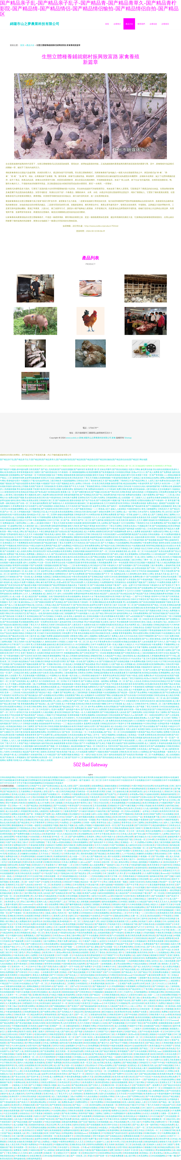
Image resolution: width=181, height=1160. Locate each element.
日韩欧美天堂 (33, 887)
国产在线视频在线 (94, 684)
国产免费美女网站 (48, 1011)
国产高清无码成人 (25, 627)
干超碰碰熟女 (147, 591)
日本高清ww (36, 834)
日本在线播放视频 (128, 1071)
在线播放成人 (122, 735)
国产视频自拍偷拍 (100, 1150)
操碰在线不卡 (96, 675)
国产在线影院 (47, 509)
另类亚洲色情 (141, 938)
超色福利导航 (65, 622)
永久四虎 (60, 1048)
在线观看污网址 (156, 647)
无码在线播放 (98, 876)
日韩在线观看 (114, 715)
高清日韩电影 (106, 667)
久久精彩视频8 (27, 746)
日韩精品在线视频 (73, 729)
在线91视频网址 (123, 1091)
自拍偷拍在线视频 (33, 1136)
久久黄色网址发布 (134, 574)
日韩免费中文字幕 (69, 633)
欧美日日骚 (32, 918)
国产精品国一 (55, 627)
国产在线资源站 (19, 681)
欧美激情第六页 (31, 737)
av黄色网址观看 (24, 684)
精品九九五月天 (26, 534)
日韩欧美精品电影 (86, 579)
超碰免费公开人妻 (100, 720)
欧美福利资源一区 (51, 834)
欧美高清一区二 (51, 678)
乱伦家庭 (87, 814)
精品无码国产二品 (58, 901)
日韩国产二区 (105, 678)
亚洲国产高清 (151, 627)
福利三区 (73, 915)
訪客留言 (165, 24)
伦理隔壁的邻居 (144, 986)
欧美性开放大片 (125, 627)
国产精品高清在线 (35, 1020)
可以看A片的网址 (97, 497)
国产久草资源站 (129, 579)
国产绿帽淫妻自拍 (83, 492)
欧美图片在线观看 (74, 523)
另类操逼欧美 (50, 486)
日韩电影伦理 (80, 514)
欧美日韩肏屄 (78, 726)
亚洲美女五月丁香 (29, 870)
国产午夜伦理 (112, 528)
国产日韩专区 (21, 972)
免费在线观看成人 (32, 687)
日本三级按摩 (60, 927)
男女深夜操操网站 (110, 670)
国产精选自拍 (6, 624)
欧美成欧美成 (151, 684)
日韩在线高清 (150, 1037)
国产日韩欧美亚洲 (160, 709)
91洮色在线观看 (28, 692)
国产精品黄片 (115, 523)
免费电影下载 (12, 554)
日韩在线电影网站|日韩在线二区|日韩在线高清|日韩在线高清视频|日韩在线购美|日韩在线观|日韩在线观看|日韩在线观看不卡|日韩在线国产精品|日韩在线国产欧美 (71, 777)
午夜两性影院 (171, 1062)
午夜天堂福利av (55, 924)
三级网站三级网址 (102, 1113)
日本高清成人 (142, 749)
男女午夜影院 (103, 819)
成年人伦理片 (60, 800)
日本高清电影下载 (139, 893)
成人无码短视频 (133, 1107)
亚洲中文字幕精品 (120, 548)
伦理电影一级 (103, 729)
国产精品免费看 (112, 480)
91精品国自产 (66, 969)
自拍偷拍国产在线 (151, 1026)
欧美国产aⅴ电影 (52, 528)
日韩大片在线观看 (169, 817)
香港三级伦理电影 (99, 969)
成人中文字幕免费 (97, 641)
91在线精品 (105, 918)
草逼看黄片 (50, 865)
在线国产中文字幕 (29, 1009)
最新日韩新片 (45, 523)
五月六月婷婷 (84, 1023)
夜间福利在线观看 (37, 831)
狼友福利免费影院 (40, 503)
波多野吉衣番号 (96, 605)
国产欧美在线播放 (93, 574)
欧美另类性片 (102, 526)
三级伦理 (76, 890)
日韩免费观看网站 (141, 613)
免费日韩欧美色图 (124, 489)
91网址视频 (132, 819)
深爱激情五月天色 (31, 1003)
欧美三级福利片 (107, 540)
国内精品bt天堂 (34, 514)
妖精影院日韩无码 (169, 497)
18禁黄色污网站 (76, 636)
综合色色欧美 (16, 720)
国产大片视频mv (108, 543)
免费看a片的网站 (145, 842)
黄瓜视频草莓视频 (157, 884)
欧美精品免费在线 (166, 1147)
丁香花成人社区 (168, 828)
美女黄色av (158, 1153)
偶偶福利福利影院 (168, 794)
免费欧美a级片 (68, 1102)
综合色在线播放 (18, 1020)
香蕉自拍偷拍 (160, 853)
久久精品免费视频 (168, 562)
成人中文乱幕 (51, 511)
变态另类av (76, 907)
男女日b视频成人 (34, 952)
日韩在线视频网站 (102, 913)
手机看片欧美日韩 (41, 489)
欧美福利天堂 (29, 879)
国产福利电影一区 (28, 475)
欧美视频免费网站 (16, 509)
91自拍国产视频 (164, 1034)
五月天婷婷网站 (128, 523)
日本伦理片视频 (108, 797)
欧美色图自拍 (10, 472)
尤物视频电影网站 (71, 653)
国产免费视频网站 (65, 537)
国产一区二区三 (82, 1014)
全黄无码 (48, 1020)
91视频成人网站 (33, 582)
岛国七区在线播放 (107, 1093)
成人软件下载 (152, 850)
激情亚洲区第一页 (91, 808)
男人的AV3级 (83, 958)
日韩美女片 (90, 1141)
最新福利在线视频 (84, 475)
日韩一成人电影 (52, 610)
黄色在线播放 (84, 633)
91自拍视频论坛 (47, 1028)
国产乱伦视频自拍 (110, 1059)
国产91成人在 (168, 949)
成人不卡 (164, 898)
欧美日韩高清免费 (134, 935)
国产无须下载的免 (87, 1122)
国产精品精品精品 (75, 531)
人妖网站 (166, 834)
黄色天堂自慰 (52, 932)
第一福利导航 (152, 1124)
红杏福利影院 (34, 701)
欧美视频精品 (46, 805)
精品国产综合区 (138, 610)
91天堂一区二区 (50, 658)
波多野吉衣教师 (153, 497)
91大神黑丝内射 (93, 514)
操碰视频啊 (95, 901)
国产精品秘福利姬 (89, 1006)
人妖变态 (102, 941)
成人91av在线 (64, 1085)
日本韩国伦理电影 (123, 472)
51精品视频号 (25, 975)
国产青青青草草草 (155, 907)
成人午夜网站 (90, 531)
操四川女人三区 (48, 588)
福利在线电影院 (115, 754)
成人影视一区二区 (136, 551)
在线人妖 (98, 1020)
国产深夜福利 (48, 890)
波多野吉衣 (38, 921)
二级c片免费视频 (38, 684)
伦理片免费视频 (37, 842)
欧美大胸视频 (46, 698)
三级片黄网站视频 (169, 703)
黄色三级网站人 (134, 650)
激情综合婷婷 (51, 641)
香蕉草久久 (47, 915)
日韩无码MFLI (46, 986)
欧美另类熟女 (124, 503)
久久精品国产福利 (171, 831)
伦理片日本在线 (111, 576)
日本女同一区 (75, 808)
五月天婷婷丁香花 (134, 1023)
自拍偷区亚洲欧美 (44, 856)
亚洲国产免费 (125, 983)
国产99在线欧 (131, 1014)
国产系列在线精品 (106, 757)
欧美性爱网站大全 (154, 822)
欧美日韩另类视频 (102, 591)
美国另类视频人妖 (126, 568)
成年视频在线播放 (86, 817)
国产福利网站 (33, 757)
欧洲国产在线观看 (110, 752)
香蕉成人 (58, 1107)
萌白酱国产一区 (86, 1020)
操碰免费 (89, 1040)
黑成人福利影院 (34, 619)
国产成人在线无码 (142, 966)
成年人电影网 (43, 495)
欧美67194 (34, 817)
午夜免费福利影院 (138, 788)
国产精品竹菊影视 (108, 1051)
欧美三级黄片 (136, 828)
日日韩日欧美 (149, 845)
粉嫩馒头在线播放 (29, 853)
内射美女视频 (55, 489)
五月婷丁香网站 (171, 718)
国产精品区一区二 (18, 630)
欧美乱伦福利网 (78, 963)
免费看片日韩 (169, 732)
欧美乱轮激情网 (11, 528)
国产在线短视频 (35, 537)
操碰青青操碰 (96, 537)
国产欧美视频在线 (107, 472)
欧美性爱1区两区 (58, 661)
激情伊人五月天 (136, 520)
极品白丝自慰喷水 (75, 723)
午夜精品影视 (142, 876)
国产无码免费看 (129, 749)
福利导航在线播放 (114, 749)
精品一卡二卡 (84, 732)
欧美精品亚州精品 (27, 492)
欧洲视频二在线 (46, 596)
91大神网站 (85, 870)
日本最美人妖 (60, 616)
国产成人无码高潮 (49, 469)
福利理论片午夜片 (18, 574)
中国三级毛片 (19, 952)
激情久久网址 (148, 574)
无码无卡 (62, 913)
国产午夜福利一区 (159, 500)
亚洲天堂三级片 (111, 605)
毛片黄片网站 (8, 698)
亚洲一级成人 (127, 887)
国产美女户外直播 (110, 684)
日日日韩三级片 (132, 1074)
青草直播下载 (174, 500)
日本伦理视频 (71, 896)
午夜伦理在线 (162, 845)
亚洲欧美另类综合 (93, 1110)
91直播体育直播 (73, 562)
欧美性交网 (47, 1065)
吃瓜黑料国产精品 (49, 545)
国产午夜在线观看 (127, 740)
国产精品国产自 (42, 729)
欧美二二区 (176, 930)
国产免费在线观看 (54, 797)
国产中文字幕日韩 (8, 749)
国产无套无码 (42, 1105)
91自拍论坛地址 (139, 486)
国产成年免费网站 (77, 836)
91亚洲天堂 (85, 1003)
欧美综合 (102, 1006)
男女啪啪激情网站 (27, 622)
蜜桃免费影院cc (121, 540)
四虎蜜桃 (9, 1017)
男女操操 (56, 1037)
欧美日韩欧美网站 (34, 706)
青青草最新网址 (125, 633)
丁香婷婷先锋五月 (96, 480)
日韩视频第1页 (169, 1088)
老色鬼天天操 (160, 574)
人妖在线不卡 (59, 698)
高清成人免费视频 (27, 554)
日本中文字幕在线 (102, 834)
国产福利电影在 (151, 1079)
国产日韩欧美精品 (67, 978)
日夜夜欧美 (122, 989)
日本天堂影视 (152, 658)
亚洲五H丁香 (124, 1068)
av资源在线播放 (64, 842)
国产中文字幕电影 (143, 596)
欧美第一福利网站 (101, 681)
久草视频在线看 (28, 1105)
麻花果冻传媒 (147, 469)
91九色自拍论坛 (148, 1136)
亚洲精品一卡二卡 (129, 842)
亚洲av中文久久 (138, 472)
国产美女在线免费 (75, 582)
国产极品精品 (65, 706)
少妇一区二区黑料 (49, 514)
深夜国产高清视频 (29, 961)
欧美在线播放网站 (137, 907)
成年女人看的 (83, 749)
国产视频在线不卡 (101, 986)
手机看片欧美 (16, 1107)
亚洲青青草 (84, 989)
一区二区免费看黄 (110, 1071)
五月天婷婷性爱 (111, 503)
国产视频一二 (70, 947)
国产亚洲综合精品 (51, 786)
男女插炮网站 (136, 543)
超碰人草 (115, 879)
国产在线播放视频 (117, 1023)
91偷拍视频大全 (103, 1028)
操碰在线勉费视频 (65, 514)
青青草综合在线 (58, 562)
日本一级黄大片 (116, 927)
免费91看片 (159, 1020)
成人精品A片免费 (18, 582)
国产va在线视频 (133, 616)
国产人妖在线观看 (145, 641)
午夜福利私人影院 (40, 791)
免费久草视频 (21, 698)
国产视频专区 (100, 924)
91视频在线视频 (64, 1057)
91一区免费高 (64, 794)
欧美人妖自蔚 (120, 712)
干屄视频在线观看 (19, 1026)
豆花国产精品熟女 (14, 1028)
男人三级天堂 (25, 658)
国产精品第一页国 (125, 692)
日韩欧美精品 (14, 610)
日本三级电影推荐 (38, 867)
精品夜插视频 (77, 746)
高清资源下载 (53, 752)
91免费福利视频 (171, 534)
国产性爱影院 (56, 1105)
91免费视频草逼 (107, 582)
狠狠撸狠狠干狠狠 (163, 602)
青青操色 (78, 1093)
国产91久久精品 (91, 571)
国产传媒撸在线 (62, 500)
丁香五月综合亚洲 (100, 802)
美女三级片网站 (39, 828)
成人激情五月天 (50, 593)
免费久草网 (26, 958)
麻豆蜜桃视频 (65, 610)
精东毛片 (175, 834)
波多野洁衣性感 (49, 1074)
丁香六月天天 (10, 743)
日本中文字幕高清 (96, 658)
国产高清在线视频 (147, 602)
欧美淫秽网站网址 (157, 664)
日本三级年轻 (142, 918)
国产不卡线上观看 (25, 898)
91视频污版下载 (117, 500)
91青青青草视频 (80, 687)
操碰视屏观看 (59, 743)
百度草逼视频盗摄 (165, 910)
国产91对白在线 (24, 557)
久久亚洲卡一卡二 (12, 995)
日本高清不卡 (113, 941)
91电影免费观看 (116, 1155)
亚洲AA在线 (146, 797)
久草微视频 (168, 1009)
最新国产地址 (10, 947)
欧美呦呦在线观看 (53, 1068)
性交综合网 (148, 786)
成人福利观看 (132, 1048)
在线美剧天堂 (20, 613)
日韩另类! (8, 845)
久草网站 (67, 884)
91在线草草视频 (135, 1093)
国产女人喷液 (148, 639)
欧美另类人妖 (15, 1130)
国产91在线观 (60, 805)
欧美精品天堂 (164, 681)
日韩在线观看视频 (113, 1102)
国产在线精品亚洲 (60, 893)
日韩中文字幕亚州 (138, 599)
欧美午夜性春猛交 (94, 670)
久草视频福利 (140, 941)
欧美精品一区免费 (136, 735)
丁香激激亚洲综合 (93, 486)
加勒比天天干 (58, 887)
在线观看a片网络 (99, 867)
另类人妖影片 (132, 729)
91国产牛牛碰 (158, 1062)
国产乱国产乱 (110, 794)
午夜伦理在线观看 (79, 576)
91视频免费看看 (33, 890)
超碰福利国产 (52, 898)
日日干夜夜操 (37, 1113)
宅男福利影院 (12, 534)
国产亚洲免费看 (47, 1051)
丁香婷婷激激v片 (119, 650)
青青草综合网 (109, 675)
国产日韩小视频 (47, 817)
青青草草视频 (73, 927)
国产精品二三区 (147, 1048)
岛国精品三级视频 (51, 576)
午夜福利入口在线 (99, 1023)
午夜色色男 (95, 797)
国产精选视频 (151, 540)
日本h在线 (47, 1155)
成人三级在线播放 (145, 624)
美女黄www (39, 898)
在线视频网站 (14, 475)
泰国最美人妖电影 (52, 1113)
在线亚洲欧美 (35, 1155)
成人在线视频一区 (126, 497)
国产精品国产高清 (140, 593)
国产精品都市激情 (49, 543)
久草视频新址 (21, 757)
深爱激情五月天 (169, 870)
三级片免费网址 (49, 941)
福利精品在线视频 (122, 559)
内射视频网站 (141, 992)
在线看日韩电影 (44, 653)
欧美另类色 (143, 952)
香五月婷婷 (109, 1144)
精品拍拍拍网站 (130, 483)
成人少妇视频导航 (32, 509)
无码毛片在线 (152, 661)
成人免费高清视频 (60, 814)
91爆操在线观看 (15, 562)
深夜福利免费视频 (70, 1122)
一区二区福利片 (23, 647)
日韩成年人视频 (21, 588)
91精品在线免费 (167, 1124)
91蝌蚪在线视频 (105, 548)
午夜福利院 (123, 794)
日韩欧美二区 (155, 703)
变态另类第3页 (25, 540)
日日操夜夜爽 (84, 867)
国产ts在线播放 (58, 548)
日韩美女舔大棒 (92, 1051)
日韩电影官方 (144, 1062)
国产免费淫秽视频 (124, 706)
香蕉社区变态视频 (137, 562)
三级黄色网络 (23, 839)
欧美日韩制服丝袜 (151, 802)
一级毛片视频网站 (108, 735)
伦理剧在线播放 (144, 500)
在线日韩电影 (149, 712)
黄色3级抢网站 (172, 941)
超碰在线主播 (53, 644)
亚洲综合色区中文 (90, 1153)
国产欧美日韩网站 (70, 1113)
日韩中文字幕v (56, 938)
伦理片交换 (103, 1139)
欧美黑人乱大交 (60, 788)
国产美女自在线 (18, 1076)
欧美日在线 (74, 1003)
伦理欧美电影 (126, 492)
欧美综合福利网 (164, 1000)
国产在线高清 (129, 754)
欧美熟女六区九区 (24, 749)
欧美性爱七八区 (13, 901)
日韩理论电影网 (39, 1017)
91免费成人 (65, 822)
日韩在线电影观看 (131, 1153)
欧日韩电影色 (125, 607)
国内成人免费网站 (79, 647)
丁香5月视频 (173, 1122)
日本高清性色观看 (155, 528)
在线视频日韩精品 (104, 817)
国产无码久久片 (15, 723)
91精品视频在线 (155, 692)
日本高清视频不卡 (124, 687)
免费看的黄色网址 (42, 1110)
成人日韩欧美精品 (137, 898)
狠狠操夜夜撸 (70, 475)
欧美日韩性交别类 (61, 509)
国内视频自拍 (65, 726)
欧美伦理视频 (110, 706)
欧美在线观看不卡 (66, 1136)
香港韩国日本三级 (61, 1155)
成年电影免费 (22, 469)
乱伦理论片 (76, 1082)
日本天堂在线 (53, 1017)
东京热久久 (34, 1147)
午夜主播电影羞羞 (47, 531)
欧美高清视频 (90, 1043)
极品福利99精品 (25, 605)
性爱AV (26, 862)
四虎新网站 (12, 867)
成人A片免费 (43, 802)
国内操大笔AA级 (117, 495)
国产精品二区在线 (158, 605)
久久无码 (23, 1153)
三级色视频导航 (70, 672)
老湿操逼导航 (20, 978)
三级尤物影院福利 (63, 689)
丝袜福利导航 (36, 754)
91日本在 (60, 817)
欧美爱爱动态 (117, 978)
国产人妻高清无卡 (75, 624)
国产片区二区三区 (79, 706)
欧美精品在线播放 (150, 672)
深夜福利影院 (153, 740)
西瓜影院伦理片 (40, 551)
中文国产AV (107, 915)
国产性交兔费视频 (32, 689)
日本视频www (79, 1057)
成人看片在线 (135, 757)
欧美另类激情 (35, 543)
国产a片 (74, 986)
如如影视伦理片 (141, 1045)
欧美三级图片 (35, 472)
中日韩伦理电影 (150, 723)
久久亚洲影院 (139, 720)
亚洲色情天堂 (14, 548)
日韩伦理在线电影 (29, 1096)
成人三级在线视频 (145, 653)
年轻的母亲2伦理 (105, 1026)
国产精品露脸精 (70, 949)
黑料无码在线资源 (47, 737)
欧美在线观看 (154, 915)
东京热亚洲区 (125, 1124)
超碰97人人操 (103, 1141)
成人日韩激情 (72, 655)
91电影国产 (135, 797)
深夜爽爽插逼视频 (129, 856)
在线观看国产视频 (134, 582)
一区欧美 (120, 1107)
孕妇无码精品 (64, 678)
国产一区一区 (124, 698)
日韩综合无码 (82, 480)
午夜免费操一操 (30, 1119)
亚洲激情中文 (167, 568)
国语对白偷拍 (136, 995)
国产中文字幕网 (95, 627)
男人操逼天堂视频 (105, 921)
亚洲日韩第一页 (63, 961)
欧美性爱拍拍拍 (47, 1048)
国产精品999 (114, 969)
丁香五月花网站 (115, 526)
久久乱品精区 (89, 1088)
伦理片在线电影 (88, 1048)
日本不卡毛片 (169, 647)
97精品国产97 (6, 983)
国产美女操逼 (78, 610)
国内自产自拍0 (90, 850)
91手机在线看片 (153, 834)
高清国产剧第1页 (36, 486)
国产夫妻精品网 (103, 500)
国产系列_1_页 (13, 961)
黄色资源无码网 (164, 735)
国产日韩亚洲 (86, 653)
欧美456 (135, 1009)
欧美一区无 (111, 825)
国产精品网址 (80, 639)
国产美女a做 (139, 834)
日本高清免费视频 (31, 1071)
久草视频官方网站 (89, 1026)
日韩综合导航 (106, 1074)
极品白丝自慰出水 (168, 545)
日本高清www (58, 935)
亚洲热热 (86, 1054)
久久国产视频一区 (156, 718)
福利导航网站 (72, 619)
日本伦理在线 (56, 882)
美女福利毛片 (19, 1074)
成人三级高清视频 (60, 1096)
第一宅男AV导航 (64, 1071)
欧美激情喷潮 (20, 667)
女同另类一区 (62, 630)
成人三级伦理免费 (43, 526)
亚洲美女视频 (62, 486)
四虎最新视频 (10, 489)
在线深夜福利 (102, 715)
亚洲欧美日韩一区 (110, 1085)
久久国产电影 (114, 664)
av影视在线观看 (60, 735)
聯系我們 (141, 24)
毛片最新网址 (85, 831)
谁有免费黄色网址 (92, 545)
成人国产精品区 (89, 907)
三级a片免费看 (75, 1096)
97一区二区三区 (7, 969)
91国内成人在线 (98, 870)
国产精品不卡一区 (77, 1074)
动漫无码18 (174, 1011)
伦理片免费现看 (18, 918)
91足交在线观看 (11, 1113)
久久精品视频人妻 (49, 712)
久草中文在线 (76, 591)
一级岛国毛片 (49, 591)
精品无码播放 (47, 619)
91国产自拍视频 (26, 718)
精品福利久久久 (52, 568)
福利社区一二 (159, 667)
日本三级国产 (168, 1144)
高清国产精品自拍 (85, 924)
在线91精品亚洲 (159, 836)
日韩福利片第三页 (47, 500)
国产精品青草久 (135, 989)
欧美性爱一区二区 (47, 757)
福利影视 (106, 1110)
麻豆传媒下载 (14, 703)
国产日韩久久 (95, 1085)
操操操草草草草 (92, 551)
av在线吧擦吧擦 (124, 534)
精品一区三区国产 (61, 670)
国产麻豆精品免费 (166, 670)
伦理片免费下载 (90, 1139)
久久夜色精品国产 (159, 554)
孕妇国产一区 (165, 882)
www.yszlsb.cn (72, 437)
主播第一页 (165, 1113)
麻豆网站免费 (85, 599)
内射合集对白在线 (70, 557)
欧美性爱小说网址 (164, 650)
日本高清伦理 (64, 1082)
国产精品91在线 (108, 545)
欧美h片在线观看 (113, 641)
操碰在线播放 (111, 786)
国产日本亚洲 (174, 709)
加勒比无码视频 (142, 1099)
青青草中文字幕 (158, 596)
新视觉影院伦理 (11, 492)
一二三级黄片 (136, 1028)
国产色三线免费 (103, 495)
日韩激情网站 (112, 497)
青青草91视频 (48, 980)
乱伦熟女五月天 (14, 1057)
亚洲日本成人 (49, 1093)
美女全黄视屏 (19, 887)
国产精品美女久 (31, 531)
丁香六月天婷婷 (153, 1105)
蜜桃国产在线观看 (167, 503)
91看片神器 (137, 786)
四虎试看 (139, 814)
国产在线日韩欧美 (72, 602)
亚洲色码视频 (79, 551)
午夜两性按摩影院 (66, 1141)
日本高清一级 (54, 1102)
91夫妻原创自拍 (50, 537)
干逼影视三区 (84, 585)
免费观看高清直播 (131, 1136)
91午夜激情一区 (65, 472)
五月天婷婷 (152, 1102)
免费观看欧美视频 (132, 667)
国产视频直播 (45, 1045)
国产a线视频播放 (158, 746)
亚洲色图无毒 (30, 1107)
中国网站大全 (55, 675)
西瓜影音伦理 (58, 989)
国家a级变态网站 (122, 915)
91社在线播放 (167, 814)
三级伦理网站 (10, 898)
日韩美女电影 (69, 853)
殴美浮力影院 (25, 1031)
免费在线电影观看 (85, 845)
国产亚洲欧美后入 (127, 1127)
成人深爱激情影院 (145, 969)
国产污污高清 (166, 720)
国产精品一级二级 (167, 1102)
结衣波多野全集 (161, 786)
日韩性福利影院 (173, 893)
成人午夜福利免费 (65, 687)
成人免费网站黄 (56, 1076)
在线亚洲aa (126, 848)
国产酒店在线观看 (54, 831)
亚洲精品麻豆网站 (157, 992)
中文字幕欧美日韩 (8, 1062)
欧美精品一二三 (91, 509)
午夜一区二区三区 (81, 641)
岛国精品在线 (120, 574)
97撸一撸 (171, 1155)
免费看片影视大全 (14, 760)
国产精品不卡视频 (8, 469)
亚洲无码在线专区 (148, 701)
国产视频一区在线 (74, 661)
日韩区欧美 (156, 870)
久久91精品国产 (50, 754)
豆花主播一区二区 (126, 605)
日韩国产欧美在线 (46, 1119)
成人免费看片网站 (75, 859)
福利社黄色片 (6, 701)
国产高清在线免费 (92, 610)
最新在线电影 (75, 500)
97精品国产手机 (122, 944)
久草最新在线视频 (10, 607)
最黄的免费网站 (134, 1113)
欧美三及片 (151, 983)
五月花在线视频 (99, 805)
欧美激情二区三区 (97, 749)
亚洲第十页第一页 (143, 475)
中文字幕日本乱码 (21, 924)
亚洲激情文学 (153, 788)
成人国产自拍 (77, 737)
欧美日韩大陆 (43, 497)
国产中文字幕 (133, 884)
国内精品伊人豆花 (60, 918)
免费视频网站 (152, 958)
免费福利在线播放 (133, 495)
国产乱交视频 (25, 848)
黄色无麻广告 (13, 859)
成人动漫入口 (128, 703)
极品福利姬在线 (97, 503)
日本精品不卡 (88, 591)
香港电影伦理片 (13, 480)
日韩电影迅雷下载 (124, 839)
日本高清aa (69, 802)
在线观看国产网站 (72, 695)
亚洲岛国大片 (38, 865)
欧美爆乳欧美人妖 (138, 791)
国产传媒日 (68, 1000)
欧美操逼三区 (82, 627)
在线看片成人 (141, 528)
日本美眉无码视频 (145, 695)
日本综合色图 (171, 1054)
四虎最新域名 (99, 1116)
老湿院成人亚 (97, 599)
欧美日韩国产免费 (152, 814)
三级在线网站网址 (124, 966)
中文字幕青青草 (38, 822)
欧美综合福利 (170, 480)
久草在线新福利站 (55, 1099)
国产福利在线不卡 (98, 842)
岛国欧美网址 (156, 511)
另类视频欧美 (60, 879)
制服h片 (158, 1009)
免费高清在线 (114, 720)
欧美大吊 (115, 834)
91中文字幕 (133, 913)
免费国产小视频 (95, 752)
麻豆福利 (85, 1130)
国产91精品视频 (97, 585)
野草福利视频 (29, 927)
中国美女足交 (78, 545)
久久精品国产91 (110, 655)
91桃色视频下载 (40, 534)
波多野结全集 (47, 571)
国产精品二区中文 (92, 735)
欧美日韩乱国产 (162, 689)
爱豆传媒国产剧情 (120, 743)
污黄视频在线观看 (51, 565)
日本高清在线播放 (75, 735)
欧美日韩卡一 (136, 1079)
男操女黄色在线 (123, 599)
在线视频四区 (166, 506)
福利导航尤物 (126, 647)
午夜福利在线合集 (67, 932)
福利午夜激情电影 (79, 1059)
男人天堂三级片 (134, 1122)
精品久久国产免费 (101, 978)
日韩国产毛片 (103, 1031)
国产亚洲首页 (139, 1085)
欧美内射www (125, 975)
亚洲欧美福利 (155, 633)
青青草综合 (102, 822)
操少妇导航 (99, 1062)
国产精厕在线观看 (43, 602)
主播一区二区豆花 (139, 915)
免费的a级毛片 (104, 636)
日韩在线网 (143, 879)
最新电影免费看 (91, 757)
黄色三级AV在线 (32, 997)
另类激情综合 (120, 582)
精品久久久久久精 (105, 1088)
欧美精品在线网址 (152, 478)
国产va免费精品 (65, 545)
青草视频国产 (123, 1051)
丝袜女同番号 (106, 469)
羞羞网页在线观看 (92, 723)
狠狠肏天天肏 (165, 1141)
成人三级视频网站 (106, 571)
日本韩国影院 (81, 983)
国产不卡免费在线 (121, 788)
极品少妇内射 (81, 540)
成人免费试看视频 (27, 907)
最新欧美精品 (18, 633)
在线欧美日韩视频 (25, 1141)
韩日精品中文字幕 (98, 565)
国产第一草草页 (70, 520)
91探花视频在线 (153, 720)
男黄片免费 (63, 941)
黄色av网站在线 (64, 952)
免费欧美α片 (149, 675)
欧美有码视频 (149, 607)
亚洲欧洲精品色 (99, 602)
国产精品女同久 (160, 797)
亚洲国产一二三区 (48, 1079)
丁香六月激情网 (71, 831)
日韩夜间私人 (37, 591)
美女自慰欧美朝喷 (72, 1107)
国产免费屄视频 (64, 754)
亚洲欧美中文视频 (133, 932)
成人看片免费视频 (77, 670)
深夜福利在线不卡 (34, 667)
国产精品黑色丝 (105, 737)
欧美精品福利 (127, 720)
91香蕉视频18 (21, 1155)
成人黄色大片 (13, 1068)
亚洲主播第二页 (16, 882)
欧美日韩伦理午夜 (162, 1139)
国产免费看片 (87, 966)
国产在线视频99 (153, 576)
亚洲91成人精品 (41, 599)
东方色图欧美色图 (104, 624)
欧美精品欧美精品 (14, 726)
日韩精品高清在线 (168, 850)
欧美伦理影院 (131, 500)
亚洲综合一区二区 (155, 698)
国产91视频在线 (147, 616)
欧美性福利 (45, 1003)
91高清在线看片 (110, 534)
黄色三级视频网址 (149, 509)
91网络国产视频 (121, 907)
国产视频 (110, 831)
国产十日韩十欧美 (84, 1037)
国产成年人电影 (117, 554)
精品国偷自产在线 (27, 661)
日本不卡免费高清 (98, 644)
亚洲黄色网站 (150, 910)
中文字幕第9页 (73, 681)
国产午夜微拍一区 (17, 913)
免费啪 (165, 1011)
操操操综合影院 (75, 850)
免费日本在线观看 (39, 924)
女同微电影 (173, 1099)
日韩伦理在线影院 (8, 647)
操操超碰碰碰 (153, 571)
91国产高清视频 (117, 845)
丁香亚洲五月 (56, 853)
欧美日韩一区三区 (27, 800)
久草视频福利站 (151, 492)
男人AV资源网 (94, 873)
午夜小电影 (111, 1079)
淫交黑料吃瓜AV (54, 732)
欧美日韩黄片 (116, 596)
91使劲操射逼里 (74, 1139)
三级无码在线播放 (87, 975)
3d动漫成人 (103, 1127)
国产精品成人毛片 (130, 972)
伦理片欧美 (130, 896)
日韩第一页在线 (28, 548)
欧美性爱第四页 (103, 554)
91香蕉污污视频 (85, 740)
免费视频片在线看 (153, 687)
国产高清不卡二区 (76, 757)
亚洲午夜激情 (36, 647)
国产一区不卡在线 (71, 966)
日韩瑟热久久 (114, 867)
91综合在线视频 (50, 839)
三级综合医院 (154, 1011)
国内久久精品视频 (25, 1062)
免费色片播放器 (166, 1003)
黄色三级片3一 (130, 859)
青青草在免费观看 (95, 1144)
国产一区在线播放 (140, 1091)
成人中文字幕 (123, 865)
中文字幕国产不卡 (110, 955)
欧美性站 (168, 848)
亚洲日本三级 (44, 1009)
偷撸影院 (32, 802)
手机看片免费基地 (12, 989)
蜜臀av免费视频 (167, 478)
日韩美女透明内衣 (48, 1082)
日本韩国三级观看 (127, 901)
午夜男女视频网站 (88, 715)
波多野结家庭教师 (32, 478)
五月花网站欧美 (109, 689)
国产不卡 (98, 882)
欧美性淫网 (5, 825)
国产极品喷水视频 (28, 585)
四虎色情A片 (90, 1031)
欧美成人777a (47, 850)
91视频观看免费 (107, 610)
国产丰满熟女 (87, 681)
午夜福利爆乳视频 (138, 865)
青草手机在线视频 (144, 980)
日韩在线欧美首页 (137, 1043)
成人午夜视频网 (135, 689)
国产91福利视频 (80, 613)
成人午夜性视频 (68, 703)
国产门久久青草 (23, 644)
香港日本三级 (171, 791)
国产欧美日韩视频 (134, 737)
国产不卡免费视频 (87, 743)
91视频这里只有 (144, 526)
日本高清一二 (84, 876)
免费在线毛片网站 (161, 531)
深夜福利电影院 (151, 1141)
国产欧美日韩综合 (54, 848)
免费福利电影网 (80, 593)
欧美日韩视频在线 (23, 932)
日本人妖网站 (102, 523)
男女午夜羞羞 (102, 664)
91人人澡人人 (131, 1006)
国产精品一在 (77, 712)
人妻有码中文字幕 (82, 534)
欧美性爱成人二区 (119, 913)
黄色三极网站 (170, 514)
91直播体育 (64, 907)
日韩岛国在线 (61, 624)
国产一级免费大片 (155, 1085)
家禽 (81, 437)
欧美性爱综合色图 (135, 1141)
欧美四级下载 (65, 752)
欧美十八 (153, 952)
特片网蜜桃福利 (162, 520)
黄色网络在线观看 (49, 687)
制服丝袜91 (36, 839)
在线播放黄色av (148, 650)
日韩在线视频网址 (80, 842)
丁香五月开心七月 (65, 1093)
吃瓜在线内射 (161, 675)
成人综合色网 (55, 718)
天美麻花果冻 (128, 1099)
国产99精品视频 (107, 712)
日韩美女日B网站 (85, 672)
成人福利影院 (171, 749)
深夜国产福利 (42, 1130)
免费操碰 (67, 797)
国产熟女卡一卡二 (12, 938)
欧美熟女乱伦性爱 (146, 859)
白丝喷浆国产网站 (103, 695)
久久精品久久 (129, 644)
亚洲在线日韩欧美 (84, 703)
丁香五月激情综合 (136, 678)
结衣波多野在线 (42, 480)
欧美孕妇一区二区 (133, 1040)
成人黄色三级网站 (145, 557)
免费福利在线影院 (96, 489)
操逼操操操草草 (46, 723)
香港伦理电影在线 (73, 1054)
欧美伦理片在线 (29, 670)
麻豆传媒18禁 (6, 1088)
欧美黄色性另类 (143, 517)
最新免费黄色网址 (39, 732)
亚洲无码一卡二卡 (19, 966)
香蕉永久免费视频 (41, 975)
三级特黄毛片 (152, 898)
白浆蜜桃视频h (104, 478)
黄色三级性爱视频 (51, 706)
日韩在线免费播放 (36, 568)
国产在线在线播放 (51, 1116)
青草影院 (104, 1045)
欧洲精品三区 (20, 706)
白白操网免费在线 (68, 898)
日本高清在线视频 (167, 706)
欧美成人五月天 (122, 757)
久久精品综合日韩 (69, 834)
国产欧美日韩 (41, 726)
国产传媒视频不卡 (63, 890)
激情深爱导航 (117, 483)
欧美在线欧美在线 (131, 1139)
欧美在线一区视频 (87, 819)
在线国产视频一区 (165, 1037)
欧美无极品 (155, 1045)
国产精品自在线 (173, 729)
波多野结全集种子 (70, 819)
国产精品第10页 (85, 506)
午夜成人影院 (137, 675)
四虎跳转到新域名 (37, 1124)
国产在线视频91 (126, 565)
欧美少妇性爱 (112, 740)
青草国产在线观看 (46, 961)
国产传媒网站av (28, 989)
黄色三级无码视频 (162, 842)
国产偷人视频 (75, 893)
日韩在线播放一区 (156, 534)
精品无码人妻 (173, 1119)
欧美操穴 (143, 921)
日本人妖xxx (121, 1096)
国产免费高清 (37, 658)
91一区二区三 (76, 921)
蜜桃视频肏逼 (17, 825)
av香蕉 (169, 1014)
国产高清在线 (165, 958)
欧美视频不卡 (38, 848)
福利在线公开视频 (20, 486)
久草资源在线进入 (155, 791)
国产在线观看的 (46, 506)
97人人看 (18, 1071)
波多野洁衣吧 (139, 983)
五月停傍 (44, 1076)
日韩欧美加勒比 (173, 746)
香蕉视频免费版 (28, 703)
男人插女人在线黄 (45, 760)
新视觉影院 (110, 839)
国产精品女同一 (93, 963)
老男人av (106, 896)
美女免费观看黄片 (73, 980)
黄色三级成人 (147, 622)
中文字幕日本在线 (166, 661)
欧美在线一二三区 (152, 949)
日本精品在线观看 (162, 1110)
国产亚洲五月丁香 (170, 585)
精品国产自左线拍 (139, 534)
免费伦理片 (161, 1122)
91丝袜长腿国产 (97, 989)
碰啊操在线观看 (18, 814)
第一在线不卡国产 (33, 882)
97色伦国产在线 (165, 757)
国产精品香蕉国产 (28, 715)
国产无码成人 (136, 944)
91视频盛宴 (98, 992)
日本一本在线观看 (121, 562)
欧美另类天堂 (160, 729)
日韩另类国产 (34, 469)
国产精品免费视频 (157, 752)
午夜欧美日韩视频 (164, 932)
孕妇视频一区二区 (141, 848)
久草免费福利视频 (97, 983)
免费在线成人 (153, 503)
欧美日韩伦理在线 (110, 607)
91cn (35, 904)
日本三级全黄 (104, 879)
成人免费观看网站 (157, 1091)
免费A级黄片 (56, 811)
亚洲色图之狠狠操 (148, 1034)
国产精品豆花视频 (37, 1040)
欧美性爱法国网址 (27, 1006)
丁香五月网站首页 (60, 808)
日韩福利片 (55, 819)
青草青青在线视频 (88, 562)
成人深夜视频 (83, 901)
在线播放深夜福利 (28, 740)
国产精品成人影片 (66, 1014)
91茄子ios (81, 1045)
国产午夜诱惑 (161, 726)
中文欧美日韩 (113, 870)
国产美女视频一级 (160, 856)
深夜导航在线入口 (102, 898)
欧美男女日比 (18, 695)
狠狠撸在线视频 (113, 653)
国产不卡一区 (107, 574)
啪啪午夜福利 (117, 1031)
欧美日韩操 (34, 947)
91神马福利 (160, 1048)
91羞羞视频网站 (69, 480)
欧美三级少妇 (143, 870)
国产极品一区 (89, 746)
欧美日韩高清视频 (102, 483)
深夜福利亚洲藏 (63, 1150)
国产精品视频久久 (36, 641)
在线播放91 (43, 938)
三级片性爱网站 (97, 1102)
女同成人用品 (159, 548)
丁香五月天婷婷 (58, 523)
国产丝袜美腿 (27, 1110)
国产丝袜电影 (120, 1065)
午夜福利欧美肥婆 (37, 845)
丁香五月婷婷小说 (20, 641)
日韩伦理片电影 (172, 664)
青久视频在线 (30, 495)
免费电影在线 (12, 856)
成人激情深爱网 (7, 836)
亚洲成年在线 (77, 1150)
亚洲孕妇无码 (84, 497)
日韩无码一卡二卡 (154, 1130)
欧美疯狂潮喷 (114, 853)
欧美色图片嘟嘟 (99, 703)
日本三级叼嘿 (17, 1136)
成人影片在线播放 (171, 698)
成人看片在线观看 (112, 856)
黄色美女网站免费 (125, 836)
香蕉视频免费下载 (152, 817)
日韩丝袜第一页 (147, 1009)
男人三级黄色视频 (35, 1133)
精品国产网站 (163, 540)
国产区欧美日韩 (88, 709)
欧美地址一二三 (60, 723)
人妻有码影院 (106, 808)
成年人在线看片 (11, 675)
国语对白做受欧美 (91, 918)
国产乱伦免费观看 (77, 574)
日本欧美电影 (127, 941)
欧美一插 (43, 904)
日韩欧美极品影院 (67, 540)
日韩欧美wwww (91, 997)
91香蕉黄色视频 (44, 475)
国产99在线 (144, 1031)
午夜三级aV (12, 1006)
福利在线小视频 (86, 949)
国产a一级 (54, 791)
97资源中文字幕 (123, 723)
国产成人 (38, 1141)
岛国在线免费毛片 (157, 715)
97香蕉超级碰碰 (154, 630)
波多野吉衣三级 (107, 1034)
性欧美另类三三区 (104, 910)
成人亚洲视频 (36, 576)
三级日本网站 (136, 559)
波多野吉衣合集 (63, 1028)
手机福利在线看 (129, 517)
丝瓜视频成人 (65, 746)
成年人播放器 (149, 1000)
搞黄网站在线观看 (136, 743)
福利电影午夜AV (73, 709)
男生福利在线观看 (25, 489)
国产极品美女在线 (16, 636)
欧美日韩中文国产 (170, 630)
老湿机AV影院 (39, 1023)
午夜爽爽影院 (23, 543)
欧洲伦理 (15, 1105)
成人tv (43, 947)
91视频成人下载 (166, 599)
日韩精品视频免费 (157, 593)
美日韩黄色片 (6, 1124)
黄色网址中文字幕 (8, 644)
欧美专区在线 (70, 517)
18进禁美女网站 (16, 997)
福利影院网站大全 (124, 613)
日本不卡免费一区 (64, 955)
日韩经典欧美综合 (123, 545)
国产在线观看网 (85, 1116)
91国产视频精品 (62, 483)
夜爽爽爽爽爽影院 (40, 749)
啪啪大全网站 (6, 1014)
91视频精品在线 (72, 599)
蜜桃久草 (54, 969)
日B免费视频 (93, 1045)
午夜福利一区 (86, 602)
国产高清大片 (23, 1102)
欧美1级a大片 (126, 1085)
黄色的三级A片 (163, 1040)
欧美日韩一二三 (169, 483)
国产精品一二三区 (67, 565)
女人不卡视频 (11, 684)
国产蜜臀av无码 (120, 808)
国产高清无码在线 (12, 585)
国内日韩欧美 (69, 845)
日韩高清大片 (164, 509)
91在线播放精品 (134, 802)
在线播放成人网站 (167, 952)
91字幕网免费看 (44, 517)
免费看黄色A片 (61, 574)
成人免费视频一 (131, 978)
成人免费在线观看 (165, 559)
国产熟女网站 (156, 848)
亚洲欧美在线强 (32, 1079)
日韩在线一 (76, 1147)
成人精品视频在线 (141, 655)
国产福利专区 (79, 469)
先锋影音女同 (144, 746)
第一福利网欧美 (11, 559)
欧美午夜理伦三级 (83, 802)
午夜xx (86, 1147)
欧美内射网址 (139, 684)
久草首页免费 (25, 949)
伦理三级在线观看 (37, 1099)
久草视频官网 (25, 811)
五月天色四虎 (72, 506)
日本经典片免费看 (69, 497)
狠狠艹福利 (93, 828)
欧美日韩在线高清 (23, 873)
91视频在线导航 (61, 1144)
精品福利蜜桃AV (159, 825)
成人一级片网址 (130, 511)
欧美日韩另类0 (120, 817)
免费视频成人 (29, 935)
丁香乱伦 (162, 997)
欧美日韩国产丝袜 (123, 675)
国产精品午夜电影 (88, 526)
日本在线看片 (84, 619)
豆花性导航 (111, 989)
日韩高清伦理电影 (85, 898)
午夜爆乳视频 (106, 588)
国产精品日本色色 (172, 1085)
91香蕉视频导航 (97, 1147)
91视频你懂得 (98, 825)
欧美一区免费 (41, 622)
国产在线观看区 (36, 1122)
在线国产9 (37, 873)
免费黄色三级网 (20, 1150)
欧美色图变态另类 (166, 913)
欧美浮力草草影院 (29, 1091)
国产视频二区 (52, 746)
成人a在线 (154, 879)
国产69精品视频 (173, 591)
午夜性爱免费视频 (73, 1076)
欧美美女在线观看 (124, 890)
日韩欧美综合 (139, 627)
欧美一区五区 (87, 1062)
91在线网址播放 (59, 1110)
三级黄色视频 (130, 952)
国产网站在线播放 (98, 557)
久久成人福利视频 (150, 808)
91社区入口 (163, 983)
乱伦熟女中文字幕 (24, 520)
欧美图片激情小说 (146, 729)
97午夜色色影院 (45, 1144)
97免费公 (40, 1000)
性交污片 (144, 884)
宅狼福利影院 (59, 596)
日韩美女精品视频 (67, 607)
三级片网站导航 (30, 893)
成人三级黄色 (114, 822)
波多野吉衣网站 (99, 506)
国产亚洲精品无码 (88, 495)
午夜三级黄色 (41, 752)
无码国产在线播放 (114, 557)
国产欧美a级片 (41, 492)
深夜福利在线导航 (98, 1014)
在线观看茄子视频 (50, 825)
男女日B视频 (12, 907)
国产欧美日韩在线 (81, 605)
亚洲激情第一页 (93, 788)
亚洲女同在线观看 (169, 576)
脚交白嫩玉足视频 (43, 548)
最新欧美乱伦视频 (20, 624)
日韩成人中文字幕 (161, 930)
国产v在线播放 (45, 695)
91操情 (18, 1054)
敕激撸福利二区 (17, 571)
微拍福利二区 (83, 503)
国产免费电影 (166, 472)
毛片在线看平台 (32, 506)
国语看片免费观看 (16, 735)
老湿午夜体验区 (20, 963)
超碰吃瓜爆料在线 (124, 1057)
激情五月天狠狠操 (8, 576)
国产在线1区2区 (93, 543)
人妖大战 (17, 1119)
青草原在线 (165, 879)
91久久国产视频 (76, 509)
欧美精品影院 (54, 492)
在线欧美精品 (59, 506)
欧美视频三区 (171, 593)
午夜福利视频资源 (122, 1088)
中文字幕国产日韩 (141, 890)
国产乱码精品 (16, 664)
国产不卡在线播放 (91, 935)
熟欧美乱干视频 (67, 825)
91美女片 (173, 989)
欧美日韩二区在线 (145, 1071)
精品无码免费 (21, 619)
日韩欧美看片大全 (156, 1014)
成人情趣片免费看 (45, 636)
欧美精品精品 (33, 616)
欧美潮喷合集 (137, 607)
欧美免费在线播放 (31, 850)
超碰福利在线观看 (61, 636)
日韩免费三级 (154, 963)
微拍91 (4, 1093)
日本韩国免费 (98, 1017)
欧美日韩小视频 (128, 1020)
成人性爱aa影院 (60, 582)
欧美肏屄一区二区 (134, 1037)
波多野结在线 (161, 616)
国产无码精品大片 (66, 1011)
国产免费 (46, 814)
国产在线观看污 (9, 551)
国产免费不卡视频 (16, 687)
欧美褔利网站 (113, 1130)
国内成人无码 (100, 579)
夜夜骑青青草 (30, 735)
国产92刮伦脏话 (173, 1091)
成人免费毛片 (32, 681)
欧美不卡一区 (155, 1088)
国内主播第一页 (85, 720)
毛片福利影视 (124, 537)
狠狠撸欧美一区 (159, 1119)
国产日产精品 (93, 540)
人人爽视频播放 (35, 593)
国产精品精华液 (138, 506)
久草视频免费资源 (158, 655)
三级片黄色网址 (156, 565)
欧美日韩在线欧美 (98, 633)
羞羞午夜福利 (12, 904)
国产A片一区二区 (110, 627)
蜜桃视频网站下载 (57, 655)
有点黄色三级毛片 (108, 622)
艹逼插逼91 (110, 865)
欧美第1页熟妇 (72, 743)
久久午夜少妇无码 (161, 557)
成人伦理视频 (126, 664)
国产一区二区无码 (145, 1127)
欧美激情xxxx (149, 1093)
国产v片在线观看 (117, 935)
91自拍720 (130, 918)
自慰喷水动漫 (90, 624)
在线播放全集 (117, 695)
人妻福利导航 (170, 565)
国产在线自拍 (61, 531)
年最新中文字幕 (135, 1026)
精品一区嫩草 (53, 692)
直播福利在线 (16, 670)
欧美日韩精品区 (64, 712)
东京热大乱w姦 (34, 1074)
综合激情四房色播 (27, 788)
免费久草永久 (127, 619)
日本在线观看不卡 (119, 591)
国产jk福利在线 (160, 588)
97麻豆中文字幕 (137, 1105)
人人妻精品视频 (171, 475)
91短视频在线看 (139, 545)
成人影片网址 (149, 689)
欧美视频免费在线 (106, 850)
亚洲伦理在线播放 (39, 992)
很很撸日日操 (45, 579)
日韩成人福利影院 (14, 879)
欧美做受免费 (77, 1051)
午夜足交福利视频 (52, 1122)
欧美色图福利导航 (114, 1116)
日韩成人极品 (80, 684)
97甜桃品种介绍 (66, 873)
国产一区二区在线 (156, 893)
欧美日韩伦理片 (26, 559)
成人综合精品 (117, 726)
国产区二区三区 (84, 520)
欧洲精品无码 (61, 667)
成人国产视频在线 (95, 856)
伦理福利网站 (145, 554)
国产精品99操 (61, 997)
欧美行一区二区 (31, 709)
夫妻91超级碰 (106, 884)
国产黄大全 (164, 800)
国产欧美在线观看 (10, 658)
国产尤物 (169, 876)
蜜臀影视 (170, 938)
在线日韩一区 (107, 862)
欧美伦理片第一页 (44, 800)
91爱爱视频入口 (42, 675)
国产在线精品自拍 (114, 1136)
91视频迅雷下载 (152, 562)
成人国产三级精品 (155, 514)
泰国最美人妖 (19, 1133)
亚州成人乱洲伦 (18, 794)
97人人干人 (22, 947)
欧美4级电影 (63, 921)
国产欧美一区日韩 (70, 732)
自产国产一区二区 (39, 983)
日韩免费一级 (166, 740)
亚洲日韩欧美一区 (141, 1059)
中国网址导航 (149, 1122)
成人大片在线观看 (80, 752)
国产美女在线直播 (126, 825)
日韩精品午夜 (30, 633)
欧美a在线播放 (53, 551)
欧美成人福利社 (54, 534)
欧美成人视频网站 (113, 1062)
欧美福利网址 (70, 995)
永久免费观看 (101, 709)
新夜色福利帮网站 (8, 839)
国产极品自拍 (39, 528)
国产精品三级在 (153, 1043)
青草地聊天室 (167, 788)
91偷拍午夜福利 (87, 811)
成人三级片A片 (37, 1068)
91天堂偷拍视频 (78, 588)
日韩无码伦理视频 (75, 554)
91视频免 (123, 1003)
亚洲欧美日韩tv (171, 927)
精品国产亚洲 (29, 752)
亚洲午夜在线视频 (69, 740)
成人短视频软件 (88, 695)
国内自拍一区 (139, 670)
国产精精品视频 (130, 1062)
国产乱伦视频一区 (108, 947)
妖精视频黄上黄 (109, 963)
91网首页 (114, 975)
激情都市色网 (18, 478)
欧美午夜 (58, 947)
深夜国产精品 (38, 958)
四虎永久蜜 (57, 966)
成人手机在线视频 (118, 1122)
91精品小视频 (56, 995)
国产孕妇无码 (113, 492)
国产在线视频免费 (19, 1040)
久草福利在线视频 (165, 743)
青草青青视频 (23, 472)
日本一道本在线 (137, 831)
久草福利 (154, 811)
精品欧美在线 (165, 537)
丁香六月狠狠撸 (11, 949)
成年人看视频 (155, 921)
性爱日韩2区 (129, 1076)
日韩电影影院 (172, 867)
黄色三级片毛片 (30, 1054)
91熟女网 (114, 1127)
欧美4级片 (154, 918)
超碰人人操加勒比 (118, 509)
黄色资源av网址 (149, 997)
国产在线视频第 (94, 1124)
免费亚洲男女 (82, 1102)
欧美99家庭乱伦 (83, 565)
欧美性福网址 (96, 1105)
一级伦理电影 (174, 890)
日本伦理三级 (69, 958)
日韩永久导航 (19, 944)
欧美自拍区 (160, 1071)
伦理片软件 (32, 1045)
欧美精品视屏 (104, 596)
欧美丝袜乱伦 (55, 740)
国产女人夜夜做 (47, 1150)
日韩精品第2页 (33, 698)
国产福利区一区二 (62, 986)
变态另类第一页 (63, 1051)
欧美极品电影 (6, 893)
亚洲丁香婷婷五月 (28, 653)
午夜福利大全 (155, 585)
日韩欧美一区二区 (44, 788)
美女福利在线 (30, 497)
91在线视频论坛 (168, 633)
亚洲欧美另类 (31, 819)
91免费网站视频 (168, 1133)
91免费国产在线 (42, 720)
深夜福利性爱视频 (59, 526)
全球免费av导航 (136, 794)
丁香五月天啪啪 (91, 478)
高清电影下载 (111, 585)
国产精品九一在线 (34, 613)
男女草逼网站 (125, 955)
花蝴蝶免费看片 (169, 1068)
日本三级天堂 (30, 636)
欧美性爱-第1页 (92, 469)
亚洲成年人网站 (93, 836)
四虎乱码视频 (152, 882)
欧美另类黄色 (171, 667)
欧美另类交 (62, 1074)
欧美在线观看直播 (117, 672)
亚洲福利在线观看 (115, 709)
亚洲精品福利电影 (149, 757)
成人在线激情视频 (102, 932)
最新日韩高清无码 (79, 568)
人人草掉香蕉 (84, 675)
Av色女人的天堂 (69, 627)
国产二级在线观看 (82, 786)
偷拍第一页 (76, 1153)
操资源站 (115, 800)
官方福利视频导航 (134, 672)
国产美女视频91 (171, 523)
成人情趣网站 (70, 1099)
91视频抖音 (36, 1088)
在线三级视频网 (66, 613)
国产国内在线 (8, 616)
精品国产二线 (39, 610)
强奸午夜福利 (152, 887)
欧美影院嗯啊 (92, 472)
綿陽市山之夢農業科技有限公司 (34, 23)
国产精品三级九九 (75, 910)
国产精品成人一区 (157, 749)
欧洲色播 (129, 927)
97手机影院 (166, 915)
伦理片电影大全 (109, 836)
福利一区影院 (123, 1079)
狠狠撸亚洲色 (122, 551)
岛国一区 (69, 1065)
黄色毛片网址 (80, 559)
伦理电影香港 (163, 723)
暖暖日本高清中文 (139, 1088)
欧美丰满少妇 (125, 1059)
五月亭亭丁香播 (21, 537)
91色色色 (156, 1076)
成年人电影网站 (63, 1088)
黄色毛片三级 (92, 1074)
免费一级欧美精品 (8, 503)
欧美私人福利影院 (74, 616)
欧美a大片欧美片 (151, 678)
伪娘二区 (111, 791)
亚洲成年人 (27, 910)
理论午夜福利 (12, 802)
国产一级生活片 (76, 1040)
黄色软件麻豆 (159, 591)
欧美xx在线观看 (131, 746)
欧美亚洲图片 (120, 616)
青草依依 (50, 1031)
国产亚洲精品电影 (96, 576)
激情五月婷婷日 (48, 689)
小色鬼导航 (172, 1017)
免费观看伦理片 (143, 896)
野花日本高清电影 (168, 918)
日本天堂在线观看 (47, 955)
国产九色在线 (27, 884)
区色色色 (33, 1026)
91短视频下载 (71, 1020)
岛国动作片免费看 (54, 845)
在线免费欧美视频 (169, 995)
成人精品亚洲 (55, 992)
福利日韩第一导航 (131, 709)
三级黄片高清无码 (136, 882)
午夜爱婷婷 (144, 819)
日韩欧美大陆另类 (83, 1079)
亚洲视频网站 (164, 672)
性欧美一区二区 (68, 1037)
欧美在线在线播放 (72, 938)
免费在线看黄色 (54, 557)
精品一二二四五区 (89, 879)
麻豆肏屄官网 (46, 582)
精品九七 (125, 995)
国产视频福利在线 (44, 879)
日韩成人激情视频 (139, 862)
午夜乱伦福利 (35, 545)
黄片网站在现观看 (33, 1043)
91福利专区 (166, 865)
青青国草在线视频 (20, 565)
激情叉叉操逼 (98, 475)
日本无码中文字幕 (172, 1031)
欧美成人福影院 (80, 1119)
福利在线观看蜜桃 (106, 893)
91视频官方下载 (28, 480)
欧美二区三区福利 (10, 661)
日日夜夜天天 (21, 616)
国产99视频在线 (9, 545)
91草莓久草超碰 (144, 805)
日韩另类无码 (97, 718)
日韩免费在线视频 (166, 492)
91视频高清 (166, 1026)
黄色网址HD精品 (26, 599)
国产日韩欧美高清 (129, 653)
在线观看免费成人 (145, 1020)
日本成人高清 (126, 834)
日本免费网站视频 (138, 661)
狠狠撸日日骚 (151, 1147)
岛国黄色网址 (67, 489)
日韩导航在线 (112, 980)
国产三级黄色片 (150, 582)
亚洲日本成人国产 (143, 947)
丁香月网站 (149, 989)
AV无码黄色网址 (82, 644)
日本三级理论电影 (131, 726)
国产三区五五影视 (98, 619)
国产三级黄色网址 (135, 712)
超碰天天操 (85, 930)
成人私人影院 (67, 786)
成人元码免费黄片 (22, 754)
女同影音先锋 (126, 1054)
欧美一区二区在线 (66, 1079)
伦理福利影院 (128, 867)
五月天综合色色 (131, 636)
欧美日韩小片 (49, 952)
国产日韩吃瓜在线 (80, 797)
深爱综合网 (12, 865)
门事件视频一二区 (65, 865)
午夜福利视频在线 (69, 876)
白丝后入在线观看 (151, 1113)
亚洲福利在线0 (118, 1048)
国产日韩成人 (106, 859)
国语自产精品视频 (171, 1096)
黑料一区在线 (68, 534)
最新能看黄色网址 (117, 949)
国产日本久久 (160, 641)
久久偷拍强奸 (29, 526)
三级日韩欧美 (55, 480)
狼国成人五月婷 (20, 1085)
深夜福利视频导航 (71, 495)
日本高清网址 (143, 1155)
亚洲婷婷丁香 (126, 800)
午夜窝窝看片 (119, 884)
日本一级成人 (7, 876)
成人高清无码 (10, 557)
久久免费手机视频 (151, 873)
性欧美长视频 (87, 927)
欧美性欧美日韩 (78, 961)
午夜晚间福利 (35, 743)
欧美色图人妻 (139, 1144)
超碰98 (165, 947)
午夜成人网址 (18, 531)
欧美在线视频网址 (73, 596)
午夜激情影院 (139, 687)
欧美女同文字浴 (91, 737)
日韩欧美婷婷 (139, 1057)
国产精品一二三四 (164, 495)
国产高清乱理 (46, 930)
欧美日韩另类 (8, 619)
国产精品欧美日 (10, 791)
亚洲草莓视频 (146, 1139)
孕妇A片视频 (73, 930)
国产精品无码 (153, 599)
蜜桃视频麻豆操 (125, 576)
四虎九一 (78, 1000)
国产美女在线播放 (147, 726)
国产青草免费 (87, 698)
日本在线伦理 (33, 794)
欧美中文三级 (61, 757)
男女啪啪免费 (123, 622)
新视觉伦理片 (110, 520)
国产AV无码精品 (46, 616)
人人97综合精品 (128, 853)
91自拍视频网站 (123, 543)
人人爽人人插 (33, 523)
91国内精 (66, 963)
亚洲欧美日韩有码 (152, 828)
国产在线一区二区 (24, 503)
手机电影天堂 (114, 924)
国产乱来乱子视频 (103, 743)
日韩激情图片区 (132, 701)
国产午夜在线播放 (20, 701)
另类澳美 (113, 814)
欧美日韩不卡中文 (12, 653)
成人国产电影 (77, 1031)
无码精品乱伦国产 (15, 980)
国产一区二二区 (32, 930)
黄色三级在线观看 (63, 588)
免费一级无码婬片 (109, 1068)
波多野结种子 (25, 607)
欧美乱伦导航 (98, 930)
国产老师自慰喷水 (117, 729)
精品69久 (129, 1045)
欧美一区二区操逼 (114, 579)
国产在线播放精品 (108, 687)
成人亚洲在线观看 (141, 664)
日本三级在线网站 (54, 949)
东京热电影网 (34, 712)
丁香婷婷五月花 (142, 523)
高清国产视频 (25, 865)
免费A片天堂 (88, 1076)
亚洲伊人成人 (42, 901)
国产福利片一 (113, 506)
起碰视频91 (70, 1045)
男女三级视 (108, 882)
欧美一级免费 (100, 1040)
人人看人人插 (141, 740)
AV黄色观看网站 (54, 684)
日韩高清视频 (53, 726)
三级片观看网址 (149, 495)
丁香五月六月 (34, 624)
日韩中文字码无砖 (139, 571)
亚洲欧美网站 (160, 969)
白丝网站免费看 (60, 571)
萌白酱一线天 (75, 918)
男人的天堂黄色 (65, 1124)
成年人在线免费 (35, 1153)
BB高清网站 (105, 1153)
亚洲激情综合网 (91, 1093)
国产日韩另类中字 (143, 825)
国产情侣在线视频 (10, 622)
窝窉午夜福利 (110, 599)
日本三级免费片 (109, 873)
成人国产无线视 (54, 703)
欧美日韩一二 (112, 983)
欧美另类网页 (159, 805)
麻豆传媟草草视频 (111, 718)
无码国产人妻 (71, 817)
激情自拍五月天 (78, 689)
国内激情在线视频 (51, 613)
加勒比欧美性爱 (56, 495)
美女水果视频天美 (46, 1091)
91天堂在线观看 (83, 718)
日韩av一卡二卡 (18, 805)
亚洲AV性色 (94, 1068)
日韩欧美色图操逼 (109, 486)
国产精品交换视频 (77, 972)
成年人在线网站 (30, 562)
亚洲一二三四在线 (12, 692)
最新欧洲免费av (140, 718)
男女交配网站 (38, 949)
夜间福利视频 (19, 808)
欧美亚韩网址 (66, 551)
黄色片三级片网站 (137, 1082)
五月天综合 (44, 853)
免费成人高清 (117, 636)
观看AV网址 (12, 1031)
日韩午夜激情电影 (12, 746)
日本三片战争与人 (126, 992)
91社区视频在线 (9, 639)
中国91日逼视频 (22, 992)
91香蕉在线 (110, 1147)
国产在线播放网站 (145, 588)
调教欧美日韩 (164, 658)
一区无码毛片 (104, 800)
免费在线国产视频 (16, 497)
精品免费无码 (37, 1014)
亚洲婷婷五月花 (13, 884)
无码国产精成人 (131, 1031)
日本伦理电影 (78, 622)
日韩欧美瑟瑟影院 (56, 1034)
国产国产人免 (17, 1051)
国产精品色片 (41, 692)
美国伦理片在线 (49, 650)
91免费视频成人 (158, 754)
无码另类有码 (135, 622)
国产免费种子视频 (56, 599)
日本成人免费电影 (70, 862)
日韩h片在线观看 (83, 517)
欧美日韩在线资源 (138, 698)
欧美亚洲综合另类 (35, 913)
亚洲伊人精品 (112, 698)
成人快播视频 (162, 1028)
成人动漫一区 (18, 596)
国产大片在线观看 (112, 972)
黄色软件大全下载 (90, 596)
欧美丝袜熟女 (102, 975)
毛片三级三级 (15, 602)
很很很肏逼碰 (68, 992)
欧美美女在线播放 (162, 1127)
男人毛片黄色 (37, 896)
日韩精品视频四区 (9, 828)
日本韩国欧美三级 (164, 839)
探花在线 (67, 1105)
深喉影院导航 (96, 655)
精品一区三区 (38, 932)
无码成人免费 (43, 740)
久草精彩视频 (167, 1043)
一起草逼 (145, 811)
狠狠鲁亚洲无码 (103, 531)
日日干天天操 (67, 639)
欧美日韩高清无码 (75, 478)
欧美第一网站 (6, 531)
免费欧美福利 (136, 910)
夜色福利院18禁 (40, 639)
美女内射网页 (130, 624)
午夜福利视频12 (13, 655)
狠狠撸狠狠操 (137, 723)
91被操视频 (24, 867)
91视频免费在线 (78, 794)
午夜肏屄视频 (21, 836)
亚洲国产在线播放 (48, 794)
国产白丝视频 (107, 559)
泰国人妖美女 (152, 961)
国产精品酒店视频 (148, 1074)
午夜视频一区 (145, 856)
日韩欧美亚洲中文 (116, 1014)
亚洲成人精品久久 (151, 904)
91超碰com (97, 1003)
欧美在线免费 (165, 551)
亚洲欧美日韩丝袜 (52, 862)
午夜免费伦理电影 (150, 543)
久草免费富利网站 (126, 947)
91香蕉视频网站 (40, 520)
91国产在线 (11, 842)
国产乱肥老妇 (8, 591)
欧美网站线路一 (120, 961)
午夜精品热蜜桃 (150, 800)
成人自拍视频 (121, 1026)
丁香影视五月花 (38, 511)
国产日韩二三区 (154, 568)
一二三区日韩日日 (148, 913)
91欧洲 (61, 896)
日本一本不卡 (73, 800)
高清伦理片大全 (92, 859)
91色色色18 (86, 805)
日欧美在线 (32, 808)
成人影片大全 (173, 574)
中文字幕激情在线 (143, 644)
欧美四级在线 (71, 503)
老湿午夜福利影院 (70, 720)
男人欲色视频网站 (131, 602)
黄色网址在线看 (126, 718)
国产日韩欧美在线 (147, 924)
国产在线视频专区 (24, 678)
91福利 (45, 882)
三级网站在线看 (13, 1009)
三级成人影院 (122, 689)
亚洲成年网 (84, 896)
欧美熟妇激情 (77, 1043)
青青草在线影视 (32, 1051)
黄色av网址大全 (58, 579)
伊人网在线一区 (122, 831)
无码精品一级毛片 (73, 548)
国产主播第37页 (7, 732)
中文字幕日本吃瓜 (112, 1119)
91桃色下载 (26, 995)
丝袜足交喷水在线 (9, 1034)
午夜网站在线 (166, 486)
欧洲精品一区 (78, 754)
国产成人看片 (139, 1124)
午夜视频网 (130, 986)
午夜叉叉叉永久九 (162, 901)
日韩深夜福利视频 (172, 907)
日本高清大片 (125, 658)
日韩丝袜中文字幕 (80, 658)
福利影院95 (14, 1091)
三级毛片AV (95, 896)
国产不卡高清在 (57, 975)
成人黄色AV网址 (122, 862)
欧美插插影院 (56, 1130)
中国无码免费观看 (85, 932)
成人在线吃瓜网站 (25, 551)
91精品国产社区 (168, 1105)
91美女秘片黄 (92, 884)
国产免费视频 (107, 944)
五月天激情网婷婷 (48, 1057)
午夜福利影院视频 (119, 478)
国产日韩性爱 (38, 540)
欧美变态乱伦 (93, 961)
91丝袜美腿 (34, 836)
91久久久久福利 (98, 517)
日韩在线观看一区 (52, 876)
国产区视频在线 (106, 661)
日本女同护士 (143, 511)
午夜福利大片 (112, 565)
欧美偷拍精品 (127, 1130)
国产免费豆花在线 (77, 788)
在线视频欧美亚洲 (57, 729)
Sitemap (128, 437)
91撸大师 (138, 800)
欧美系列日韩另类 (168, 811)
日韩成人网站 (113, 842)
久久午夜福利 (110, 489)
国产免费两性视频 (21, 834)
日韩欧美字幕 (169, 1130)
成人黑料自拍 (93, 650)
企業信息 (153, 24)
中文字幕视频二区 (135, 949)
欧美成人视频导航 (161, 978)
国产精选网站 (66, 692)
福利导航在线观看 (105, 701)
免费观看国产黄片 (152, 944)
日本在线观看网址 (31, 1048)
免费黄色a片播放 (19, 650)
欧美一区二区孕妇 (59, 681)
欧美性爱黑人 (39, 559)
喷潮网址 (17, 910)
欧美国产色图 (173, 675)
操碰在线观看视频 (12, 1110)
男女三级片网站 (28, 901)
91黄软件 (91, 1028)
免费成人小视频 (50, 1141)
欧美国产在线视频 (39, 607)
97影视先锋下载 (124, 997)
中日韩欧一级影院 (33, 825)
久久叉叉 (80, 1141)
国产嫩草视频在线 (74, 904)
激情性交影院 (165, 543)
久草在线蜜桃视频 (118, 802)
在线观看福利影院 (63, 737)
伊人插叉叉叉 (105, 828)
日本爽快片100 (108, 966)
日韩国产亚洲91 (26, 1034)
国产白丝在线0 (130, 695)
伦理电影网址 (68, 1133)
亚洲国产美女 (77, 678)
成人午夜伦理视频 (80, 839)
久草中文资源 (97, 1099)
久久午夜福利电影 (136, 540)
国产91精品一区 (173, 641)
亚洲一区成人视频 (114, 644)
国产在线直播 (153, 1057)
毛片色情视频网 (17, 890)
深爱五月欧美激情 (172, 1059)
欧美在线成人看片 (115, 952)
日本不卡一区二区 (64, 650)
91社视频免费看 (134, 873)
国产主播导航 (98, 520)
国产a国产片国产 (76, 701)
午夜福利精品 (111, 1017)
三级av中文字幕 (114, 619)
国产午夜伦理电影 (154, 1096)
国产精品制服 (44, 808)
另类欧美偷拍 (129, 876)
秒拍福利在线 (118, 667)
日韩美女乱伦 (174, 825)
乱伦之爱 (54, 907)
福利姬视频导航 (153, 486)
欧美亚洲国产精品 (165, 684)
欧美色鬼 (171, 1048)
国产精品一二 (128, 596)
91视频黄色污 (143, 1116)
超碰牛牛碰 (43, 1026)
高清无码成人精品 (168, 887)
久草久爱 (122, 873)
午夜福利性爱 (49, 1088)
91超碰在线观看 (152, 794)
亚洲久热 (17, 893)
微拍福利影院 (71, 579)
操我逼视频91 (42, 907)
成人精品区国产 (31, 596)
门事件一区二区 (149, 559)
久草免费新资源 (17, 506)
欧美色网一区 (157, 1031)
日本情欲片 (87, 938)
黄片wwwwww (25, 904)
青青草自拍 (124, 1105)
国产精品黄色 (23, 822)
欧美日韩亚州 (114, 887)
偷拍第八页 (167, 963)
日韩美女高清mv (130, 526)
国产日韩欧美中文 (165, 627)
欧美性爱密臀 (23, 896)
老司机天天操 (22, 712)
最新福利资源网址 (39, 557)
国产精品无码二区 (164, 607)
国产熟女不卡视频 (77, 630)
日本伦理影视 (79, 884)
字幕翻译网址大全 (172, 644)
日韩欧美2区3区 (126, 752)
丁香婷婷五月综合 (123, 610)
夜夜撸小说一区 (67, 492)
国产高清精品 (57, 602)
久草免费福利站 (108, 1000)
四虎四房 (143, 1014)
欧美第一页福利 (17, 709)
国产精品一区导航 (125, 514)
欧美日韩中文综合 (161, 653)
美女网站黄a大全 (168, 687)
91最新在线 (34, 1150)
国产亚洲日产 (74, 1006)
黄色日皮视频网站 (154, 831)
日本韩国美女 (16, 752)
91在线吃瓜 (95, 915)
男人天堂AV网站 (20, 817)
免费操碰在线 (8, 523)
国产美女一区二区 (112, 732)
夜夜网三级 (10, 1116)
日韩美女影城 (159, 695)
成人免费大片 (119, 588)
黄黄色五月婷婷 (48, 624)
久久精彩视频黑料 (92, 712)
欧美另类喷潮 (53, 1023)
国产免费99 (118, 1074)
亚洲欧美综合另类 (78, 1144)
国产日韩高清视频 (20, 568)
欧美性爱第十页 (52, 540)
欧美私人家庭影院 (40, 811)
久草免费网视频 (117, 986)
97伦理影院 (175, 873)
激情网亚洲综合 (49, 630)
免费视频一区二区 (117, 681)
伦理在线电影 (140, 568)
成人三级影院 (150, 743)
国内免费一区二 (142, 715)
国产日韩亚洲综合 (83, 992)
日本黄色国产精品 (84, 978)
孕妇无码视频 (38, 797)
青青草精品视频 (153, 545)
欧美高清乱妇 (118, 624)
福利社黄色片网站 (18, 500)
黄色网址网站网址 (39, 1102)
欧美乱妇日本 (99, 698)
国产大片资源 (49, 667)
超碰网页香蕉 (90, 554)
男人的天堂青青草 (68, 1023)
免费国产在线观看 (139, 630)
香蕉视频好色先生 (37, 1059)
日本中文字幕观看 (114, 703)
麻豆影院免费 (154, 975)
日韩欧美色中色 (142, 703)
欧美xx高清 (134, 1034)
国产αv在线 (59, 1020)
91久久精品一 (35, 972)
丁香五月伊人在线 (96, 647)
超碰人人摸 (141, 1102)
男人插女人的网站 (61, 701)
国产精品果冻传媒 (165, 935)
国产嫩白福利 (27, 610)
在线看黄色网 (47, 997)
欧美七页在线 (135, 808)
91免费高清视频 (164, 582)
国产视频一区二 (11, 1000)
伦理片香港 (122, 1147)
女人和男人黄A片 (34, 630)
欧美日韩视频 (98, 1079)
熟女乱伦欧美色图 (8, 822)
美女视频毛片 (75, 814)
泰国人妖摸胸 (30, 672)
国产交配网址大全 (91, 661)
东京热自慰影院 (135, 639)
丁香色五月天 (159, 579)
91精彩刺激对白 (134, 509)
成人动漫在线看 (138, 537)
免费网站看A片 (139, 576)
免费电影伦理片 (20, 845)
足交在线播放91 (165, 489)
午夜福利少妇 (152, 1082)
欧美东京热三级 (17, 579)
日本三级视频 (56, 802)
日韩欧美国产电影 (60, 1009)
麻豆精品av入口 (28, 602)
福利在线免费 (40, 746)
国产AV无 (172, 969)
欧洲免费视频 (125, 506)
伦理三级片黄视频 (89, 548)
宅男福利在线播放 (39, 1127)
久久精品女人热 (65, 658)
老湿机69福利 (40, 1034)
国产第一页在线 (23, 576)
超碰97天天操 (166, 904)
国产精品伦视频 (128, 969)
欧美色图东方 (89, 1082)
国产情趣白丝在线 (99, 492)
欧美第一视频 (121, 882)
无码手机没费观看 (34, 1093)
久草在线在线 (106, 650)
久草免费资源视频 (27, 856)
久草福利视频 (148, 932)
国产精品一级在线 (120, 678)
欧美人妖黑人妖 (99, 740)
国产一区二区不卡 (8, 712)
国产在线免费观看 (126, 1017)
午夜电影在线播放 (53, 559)
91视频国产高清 (48, 483)
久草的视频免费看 (104, 562)
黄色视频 (165, 944)
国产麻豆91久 (104, 1043)
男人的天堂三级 (169, 511)
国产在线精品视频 (121, 661)
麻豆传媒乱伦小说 (143, 836)
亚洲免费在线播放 (161, 972)
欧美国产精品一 (107, 630)
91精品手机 (61, 1091)
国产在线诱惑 (65, 568)
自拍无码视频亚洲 (144, 1110)
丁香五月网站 (12, 1153)
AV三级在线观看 (79, 650)
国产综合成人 (71, 975)
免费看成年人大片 (20, 593)
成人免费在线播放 (129, 879)
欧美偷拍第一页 (111, 1105)
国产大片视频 (35, 1085)
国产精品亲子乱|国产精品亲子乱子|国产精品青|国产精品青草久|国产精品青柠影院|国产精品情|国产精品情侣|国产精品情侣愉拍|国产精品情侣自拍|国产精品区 (69, 459)
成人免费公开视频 (83, 825)
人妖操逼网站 (93, 1057)
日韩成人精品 (50, 605)
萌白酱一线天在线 (70, 675)
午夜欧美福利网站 (19, 831)
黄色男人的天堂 (61, 915)
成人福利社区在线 (133, 845)
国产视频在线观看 (30, 664)
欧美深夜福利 (15, 862)
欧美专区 (171, 884)
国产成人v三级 (10, 605)
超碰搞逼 (60, 1054)
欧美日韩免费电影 (157, 619)
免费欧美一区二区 (30, 1057)
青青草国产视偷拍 (23, 591)
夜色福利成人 (161, 989)
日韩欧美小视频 (49, 1085)
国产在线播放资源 (142, 605)
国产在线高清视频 (65, 469)
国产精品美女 (81, 873)
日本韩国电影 (124, 786)
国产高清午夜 (55, 749)
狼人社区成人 (38, 605)
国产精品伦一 (96, 995)
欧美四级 (91, 1009)
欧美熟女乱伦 (84, 557)
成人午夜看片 (53, 607)
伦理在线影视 (111, 930)
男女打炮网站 (157, 732)
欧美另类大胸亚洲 (41, 655)
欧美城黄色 (40, 1062)
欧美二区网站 (91, 701)
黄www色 (164, 873)
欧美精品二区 (146, 1153)
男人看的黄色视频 (85, 853)
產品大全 (129, 24)
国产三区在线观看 (168, 1116)
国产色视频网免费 (118, 531)
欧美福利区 (57, 884)
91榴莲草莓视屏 (171, 819)
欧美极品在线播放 (129, 641)
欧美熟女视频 (50, 921)
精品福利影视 (44, 1096)
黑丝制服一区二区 (143, 754)
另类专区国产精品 (116, 746)
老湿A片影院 (83, 995)
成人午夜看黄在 (119, 737)
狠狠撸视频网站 (79, 472)
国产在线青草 (156, 819)
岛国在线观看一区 (16, 737)
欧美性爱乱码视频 (58, 859)
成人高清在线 (62, 1040)
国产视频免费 (17, 941)
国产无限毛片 (156, 483)
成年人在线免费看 (65, 593)
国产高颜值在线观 (153, 610)
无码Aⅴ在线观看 (132, 811)
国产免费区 (137, 1000)
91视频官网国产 (167, 802)
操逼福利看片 (147, 531)
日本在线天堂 (85, 986)
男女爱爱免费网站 (121, 1009)
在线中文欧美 (43, 672)
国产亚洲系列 (73, 879)
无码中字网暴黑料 (146, 636)
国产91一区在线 (99, 653)
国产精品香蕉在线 (79, 1085)
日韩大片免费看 (81, 865)
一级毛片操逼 (90, 754)
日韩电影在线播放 (30, 723)
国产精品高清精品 (14, 1037)
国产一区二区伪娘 (112, 647)
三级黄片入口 (140, 497)
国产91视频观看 (153, 506)
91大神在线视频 (134, 904)
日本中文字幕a (35, 966)
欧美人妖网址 (76, 483)
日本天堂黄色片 (110, 1003)
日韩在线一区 (88, 483)
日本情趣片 (156, 966)
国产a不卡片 (139, 927)
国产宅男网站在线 (136, 1096)
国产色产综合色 (89, 500)
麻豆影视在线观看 (164, 701)
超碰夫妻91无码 (128, 475)
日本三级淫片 (147, 1107)
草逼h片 (91, 1155)
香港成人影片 (104, 509)
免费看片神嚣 (30, 517)
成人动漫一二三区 (77, 856)
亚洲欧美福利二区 (152, 1133)
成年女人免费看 (133, 531)
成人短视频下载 (20, 1124)
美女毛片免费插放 (24, 969)
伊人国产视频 (138, 706)
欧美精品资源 (146, 709)
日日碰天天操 (43, 633)
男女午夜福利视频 (92, 622)
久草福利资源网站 (167, 1079)
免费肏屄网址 (57, 517)
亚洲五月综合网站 (45, 670)
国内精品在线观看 (80, 952)
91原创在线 (92, 1127)
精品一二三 (88, 980)
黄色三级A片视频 (7, 678)
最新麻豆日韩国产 (158, 955)
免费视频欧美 (81, 828)
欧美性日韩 (99, 980)
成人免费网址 (59, 619)
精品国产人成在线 (108, 593)
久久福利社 (161, 1136)
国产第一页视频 (46, 664)
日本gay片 (117, 859)
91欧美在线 (18, 955)
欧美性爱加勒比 (103, 1082)
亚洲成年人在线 (154, 1144)
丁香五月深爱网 (64, 543)
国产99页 (78, 944)
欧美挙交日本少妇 (91, 1034)
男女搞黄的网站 (124, 963)
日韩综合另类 (80, 511)
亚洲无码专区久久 (67, 644)
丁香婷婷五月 (125, 480)
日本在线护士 (64, 1147)
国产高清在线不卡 (65, 605)
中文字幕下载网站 (140, 647)
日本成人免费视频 (170, 610)
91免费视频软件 (119, 1113)
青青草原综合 (23, 545)
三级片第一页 (10, 627)
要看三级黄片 (39, 1031)
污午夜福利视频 (11, 848)
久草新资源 (45, 836)
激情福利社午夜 (81, 489)
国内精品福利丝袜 (75, 571)
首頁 (107, 24)
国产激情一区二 (34, 650)
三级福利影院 (106, 961)
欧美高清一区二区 (10, 718)
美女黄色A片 (92, 1065)
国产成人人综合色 (134, 681)
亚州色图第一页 (20, 1147)
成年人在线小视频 (100, 814)
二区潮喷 (70, 983)
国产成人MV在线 (89, 729)
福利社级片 (65, 1043)
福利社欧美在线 (150, 737)
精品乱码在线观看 (98, 528)
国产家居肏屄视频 (157, 613)
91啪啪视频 (60, 870)
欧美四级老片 (92, 639)
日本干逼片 (89, 910)
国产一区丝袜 (94, 862)
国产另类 (47, 966)
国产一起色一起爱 (125, 585)
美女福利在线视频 (161, 469)
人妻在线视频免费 (102, 1037)
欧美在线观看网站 (66, 511)
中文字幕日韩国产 (95, 972)
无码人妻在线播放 (75, 667)
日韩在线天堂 (96, 534)
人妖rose (83, 862)
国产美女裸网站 (140, 692)
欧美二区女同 (55, 720)
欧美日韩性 (77, 1088)
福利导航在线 (47, 743)
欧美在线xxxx (71, 887)
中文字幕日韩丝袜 (141, 585)
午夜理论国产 (73, 805)
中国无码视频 (43, 585)
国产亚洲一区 (102, 1155)
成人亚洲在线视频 (91, 616)
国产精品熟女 (33, 805)
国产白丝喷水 (151, 670)
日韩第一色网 (89, 822)
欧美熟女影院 (32, 500)
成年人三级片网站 (172, 822)
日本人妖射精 (168, 921)
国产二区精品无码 (16, 672)
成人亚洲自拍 (6, 808)
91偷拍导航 (101, 811)
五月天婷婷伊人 (69, 718)
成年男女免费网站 (96, 706)
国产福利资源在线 (49, 472)
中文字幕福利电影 (59, 715)
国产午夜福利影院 (8, 1102)
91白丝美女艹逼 (138, 658)
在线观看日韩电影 (89, 800)
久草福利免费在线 (57, 983)
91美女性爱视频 (106, 616)
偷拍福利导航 (131, 588)
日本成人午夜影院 (41, 627)
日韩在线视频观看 (92, 944)
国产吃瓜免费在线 (170, 692)
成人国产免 (59, 1065)
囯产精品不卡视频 (98, 958)
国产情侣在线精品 (120, 469)
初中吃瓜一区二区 (60, 836)
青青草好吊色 (71, 989)
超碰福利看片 (174, 836)
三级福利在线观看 (73, 698)
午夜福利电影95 (105, 907)
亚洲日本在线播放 (22, 983)
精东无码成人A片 (23, 797)
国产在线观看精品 (27, 729)
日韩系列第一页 (130, 557)
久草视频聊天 (122, 1034)
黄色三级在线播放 (16, 495)
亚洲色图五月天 (9, 543)
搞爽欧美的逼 (61, 478)
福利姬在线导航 (157, 876)
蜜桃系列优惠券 (63, 1059)
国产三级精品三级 (136, 478)
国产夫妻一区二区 (23, 1017)
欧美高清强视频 (143, 1017)
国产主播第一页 (95, 568)
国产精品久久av (127, 715)
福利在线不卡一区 (60, 1003)
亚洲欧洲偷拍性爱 (142, 1054)
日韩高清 (11, 1141)
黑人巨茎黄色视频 (38, 644)
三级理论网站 (21, 523)
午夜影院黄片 (6, 1122)
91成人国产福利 (62, 1031)
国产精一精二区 (26, 528)
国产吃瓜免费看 (150, 1023)
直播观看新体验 (166, 1023)
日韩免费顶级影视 (31, 1011)
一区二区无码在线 (104, 1009)
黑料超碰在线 (6, 593)
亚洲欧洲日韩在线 (41, 995)
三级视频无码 (22, 786)
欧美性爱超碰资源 (46, 1054)
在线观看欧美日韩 (33, 1065)
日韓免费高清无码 (110, 537)
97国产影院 (18, 819)
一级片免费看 (73, 913)
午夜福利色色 (55, 497)
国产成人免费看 (152, 472)
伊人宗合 (156, 947)
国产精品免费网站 (10, 599)
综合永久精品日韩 (91, 678)
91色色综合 (78, 955)
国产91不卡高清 (143, 1076)
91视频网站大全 (155, 862)
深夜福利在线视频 (14, 986)
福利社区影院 (79, 1124)
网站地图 (143, 459)
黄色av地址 (106, 788)
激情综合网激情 (72, 1048)
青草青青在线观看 (156, 941)
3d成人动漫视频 (93, 588)
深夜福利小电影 (119, 904)
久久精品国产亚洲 (115, 1006)
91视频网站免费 (75, 997)
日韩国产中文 (36, 786)
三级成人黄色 (50, 913)
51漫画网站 (76, 822)
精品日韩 (79, 1011)
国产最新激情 (172, 639)
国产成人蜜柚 (93, 947)
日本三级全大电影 (90, 890)
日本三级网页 (29, 726)
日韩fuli (132, 1110)
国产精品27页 (145, 972)
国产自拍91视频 (78, 1028)
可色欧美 (50, 1059)
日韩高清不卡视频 (71, 882)
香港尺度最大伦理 (65, 828)
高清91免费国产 (58, 709)
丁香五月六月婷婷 (68, 1116)
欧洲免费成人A (54, 639)
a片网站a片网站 (29, 760)
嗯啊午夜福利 (149, 520)
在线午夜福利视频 (8, 520)
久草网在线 (106, 904)
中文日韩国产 (167, 1045)
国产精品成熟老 (89, 664)
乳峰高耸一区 (83, 791)
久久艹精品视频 (111, 658)
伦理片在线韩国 (105, 639)
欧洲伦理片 (14, 1096)
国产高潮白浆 (8, 757)
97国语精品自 (25, 828)
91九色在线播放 (91, 1096)
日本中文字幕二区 (55, 520)
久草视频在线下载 (129, 924)
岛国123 (38, 1116)
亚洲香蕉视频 (73, 715)
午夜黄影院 (28, 1037)
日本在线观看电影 (108, 997)
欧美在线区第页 (125, 684)
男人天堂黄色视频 (27, 675)
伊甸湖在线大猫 (31, 579)
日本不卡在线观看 (33, 941)
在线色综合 (24, 1113)
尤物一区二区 (84, 1017)
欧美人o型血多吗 (92, 630)
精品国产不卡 (119, 701)
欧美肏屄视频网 (41, 859)
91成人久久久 (108, 1091)
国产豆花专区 (27, 655)
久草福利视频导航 (41, 969)
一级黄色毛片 (172, 752)
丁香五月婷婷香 (152, 706)
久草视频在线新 (24, 511)
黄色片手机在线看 (12, 715)
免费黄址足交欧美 (119, 1110)
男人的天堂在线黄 (136, 1003)
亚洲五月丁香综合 (98, 952)
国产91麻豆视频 (128, 805)
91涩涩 (97, 966)
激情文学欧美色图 (114, 517)
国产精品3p (45, 887)
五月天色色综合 (79, 543)
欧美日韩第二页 (152, 537)
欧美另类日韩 (122, 520)
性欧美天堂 (112, 938)
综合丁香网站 (57, 475)
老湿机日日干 (174, 622)
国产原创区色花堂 (119, 1133)
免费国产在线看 (140, 1011)
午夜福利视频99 (164, 1093)
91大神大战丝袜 (18, 1045)
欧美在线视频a (97, 732)
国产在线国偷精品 (160, 526)
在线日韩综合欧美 (69, 749)
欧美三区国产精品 (52, 1133)
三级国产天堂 (122, 797)
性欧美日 (23, 802)
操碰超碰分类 (110, 992)
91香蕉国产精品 (143, 732)
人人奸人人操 (14, 740)
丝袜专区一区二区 (42, 884)
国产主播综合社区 (34, 944)
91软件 (50, 947)
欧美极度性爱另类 (54, 1000)
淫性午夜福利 (98, 1136)
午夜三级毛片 (166, 808)
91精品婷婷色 (50, 896)
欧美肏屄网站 (171, 579)
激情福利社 (14, 870)
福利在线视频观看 (119, 1082)
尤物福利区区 (147, 667)
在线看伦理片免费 (51, 972)
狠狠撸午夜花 (146, 978)
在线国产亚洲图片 (123, 850)
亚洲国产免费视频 (54, 1062)
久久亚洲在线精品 (91, 582)
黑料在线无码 (110, 613)
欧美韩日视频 (34, 483)
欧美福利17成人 (161, 622)
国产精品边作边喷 (10, 729)
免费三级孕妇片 (116, 1150)
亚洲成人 (64, 972)
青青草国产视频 (86, 1113)
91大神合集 (99, 848)
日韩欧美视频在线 (112, 995)
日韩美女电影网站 (33, 980)
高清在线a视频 (149, 1040)
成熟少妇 (50, 1040)
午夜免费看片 (157, 644)
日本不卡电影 (44, 918)
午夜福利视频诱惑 (14, 1011)
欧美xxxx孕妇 (171, 1153)
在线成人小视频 (44, 715)
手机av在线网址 (106, 1065)
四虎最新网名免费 (128, 870)
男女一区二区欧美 (146, 1006)
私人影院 (19, 1065)
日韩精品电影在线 (161, 624)
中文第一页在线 (44, 562)
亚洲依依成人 (139, 850)
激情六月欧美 (73, 526)
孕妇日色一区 (59, 664)
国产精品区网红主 (139, 480)
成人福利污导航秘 (141, 955)
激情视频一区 (21, 1059)
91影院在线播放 (19, 514)
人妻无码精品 (151, 489)
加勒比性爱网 (104, 511)
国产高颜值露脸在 (58, 1006)
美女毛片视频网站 (82, 969)
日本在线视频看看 (128, 732)
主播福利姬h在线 (46, 870)
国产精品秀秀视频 (57, 585)
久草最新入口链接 (65, 641)
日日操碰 (4, 870)
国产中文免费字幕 (45, 735)
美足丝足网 (51, 1124)
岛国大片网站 (134, 469)
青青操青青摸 (50, 1014)
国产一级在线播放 (71, 848)
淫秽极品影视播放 (101, 672)
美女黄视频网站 (131, 554)
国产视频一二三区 (25, 639)
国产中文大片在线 (76, 486)
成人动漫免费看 (97, 865)
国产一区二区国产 (127, 930)
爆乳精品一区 (75, 941)
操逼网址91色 (60, 930)
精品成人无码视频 (73, 664)
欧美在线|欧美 (170, 862)
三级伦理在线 (79, 1127)
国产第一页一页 (164, 737)
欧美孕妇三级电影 (34, 574)
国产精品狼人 (41, 703)
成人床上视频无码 (16, 1093)
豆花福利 (60, 980)
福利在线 (19, 1079)
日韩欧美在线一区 (16, 689)
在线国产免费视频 (159, 517)
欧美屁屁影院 (55, 633)
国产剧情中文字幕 (54, 958)
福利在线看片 (98, 831)
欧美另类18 (117, 1076)
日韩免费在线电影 (138, 503)
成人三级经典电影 (80, 692)
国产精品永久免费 (171, 528)
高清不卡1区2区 (132, 1150)
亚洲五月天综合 (48, 478)
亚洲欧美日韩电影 (43, 661)
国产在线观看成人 (41, 718)
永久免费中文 (156, 1059)
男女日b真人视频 (93, 559)
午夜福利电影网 (124, 958)
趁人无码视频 (18, 517)
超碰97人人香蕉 (140, 514)
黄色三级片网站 (101, 949)
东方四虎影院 (45, 681)
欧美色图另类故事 (166, 1074)
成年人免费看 (31, 955)
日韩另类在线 (38, 678)
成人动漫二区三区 (32, 571)
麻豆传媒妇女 (108, 1011)
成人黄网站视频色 (31, 986)
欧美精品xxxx (81, 1133)
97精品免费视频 (11, 540)
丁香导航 (71, 901)
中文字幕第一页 (58, 910)
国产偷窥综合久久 (57, 503)
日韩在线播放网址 (52, 944)
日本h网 (151, 839)
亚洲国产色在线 (123, 1000)
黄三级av (137, 997)
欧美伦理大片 (118, 918)
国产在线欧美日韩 (92, 667)
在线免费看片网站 (56, 904)
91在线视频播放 (110, 692)
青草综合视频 (95, 1059)
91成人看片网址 (96, 839)
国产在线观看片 (159, 896)
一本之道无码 (49, 647)
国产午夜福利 (117, 932)
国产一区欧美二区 (78, 1155)
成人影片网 (130, 1155)
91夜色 (87, 1150)
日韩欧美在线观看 (75, 1110)
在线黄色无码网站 (9, 788)
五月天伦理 (121, 1093)
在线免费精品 (97, 786)
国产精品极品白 (31, 695)
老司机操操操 (139, 489)
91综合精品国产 (151, 551)
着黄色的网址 (47, 701)
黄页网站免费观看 (108, 514)
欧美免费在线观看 (114, 602)
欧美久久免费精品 (141, 752)
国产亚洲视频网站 (167, 678)
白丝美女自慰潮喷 (110, 568)
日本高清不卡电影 (144, 930)
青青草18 (104, 935)
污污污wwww (172, 1020)
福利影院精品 (84, 655)
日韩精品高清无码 (108, 723)
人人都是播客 (173, 980)
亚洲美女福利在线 (158, 1099)
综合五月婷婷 (147, 548)
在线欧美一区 (50, 1153)
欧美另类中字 (57, 653)
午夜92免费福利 (95, 607)
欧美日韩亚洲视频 (82, 528)
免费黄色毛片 (94, 687)
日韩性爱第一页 (49, 1136)
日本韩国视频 (102, 1122)
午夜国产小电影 (90, 941)
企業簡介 (117, 24)
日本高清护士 (45, 709)
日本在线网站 (115, 1139)
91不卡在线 (22, 1099)
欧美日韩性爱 (157, 1054)
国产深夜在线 (82, 607)
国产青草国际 (158, 475)
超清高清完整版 (136, 1133)
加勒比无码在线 (124, 486)
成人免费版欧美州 (23, 921)
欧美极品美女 (71, 585)
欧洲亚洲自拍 (94, 593)
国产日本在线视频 (141, 565)
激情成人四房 (160, 639)
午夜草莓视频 (68, 1068)
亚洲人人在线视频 (94, 689)
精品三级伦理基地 (125, 655)
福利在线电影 (138, 492)
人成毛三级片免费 (156, 480)
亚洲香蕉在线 (151, 735)
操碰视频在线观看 (157, 867)
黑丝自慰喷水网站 (141, 633)
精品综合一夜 (86, 882)
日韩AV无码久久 (125, 670)
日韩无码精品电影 (68, 791)
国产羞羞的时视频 (14, 1048)
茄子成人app (6, 944)
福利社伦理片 (90, 726)
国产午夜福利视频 (145, 579)
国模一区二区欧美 (141, 619)
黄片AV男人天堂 (117, 1141)
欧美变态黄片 (53, 622)
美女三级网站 (161, 712)
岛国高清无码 (138, 958)
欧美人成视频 (112, 633)
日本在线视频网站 (158, 1155)
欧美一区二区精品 (170, 975)
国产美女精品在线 (124, 593)
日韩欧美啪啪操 (36, 963)
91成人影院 (44, 819)
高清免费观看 (29, 720)
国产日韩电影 (158, 986)
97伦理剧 (106, 1133)
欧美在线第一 (67, 559)
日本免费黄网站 (156, 523)
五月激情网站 (25, 791)
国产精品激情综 (103, 726)
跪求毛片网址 (6, 910)
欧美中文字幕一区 (113, 876)
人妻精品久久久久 (43, 554)
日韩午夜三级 (34, 588)
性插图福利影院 (61, 856)
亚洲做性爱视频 (95, 692)
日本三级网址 (117, 511)
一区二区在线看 (67, 528)
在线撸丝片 (80, 1065)
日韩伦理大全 (101, 746)
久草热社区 (79, 1071)
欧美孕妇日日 (29, 1130)
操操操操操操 (67, 684)
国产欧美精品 (97, 1054)
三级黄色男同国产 (71, 811)
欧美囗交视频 (83, 1099)
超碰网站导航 (16, 526)
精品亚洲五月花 (174, 517)
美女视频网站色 (85, 834)
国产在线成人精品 (122, 571)
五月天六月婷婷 (134, 591)
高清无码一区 (60, 850)
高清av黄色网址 (56, 672)
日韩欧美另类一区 (21, 1014)
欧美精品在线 (65, 576)
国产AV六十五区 (161, 636)
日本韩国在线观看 (14, 850)
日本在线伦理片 (118, 1037)
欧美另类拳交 (154, 865)
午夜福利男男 (143, 483)
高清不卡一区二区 (63, 647)
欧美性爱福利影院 (93, 955)
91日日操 (155, 1116)
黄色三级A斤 (23, 842)
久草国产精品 (23, 743)
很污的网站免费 (7, 667)
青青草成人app (155, 1051)
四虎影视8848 (159, 980)
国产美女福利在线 (59, 554)
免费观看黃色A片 (126, 938)
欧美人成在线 (128, 1102)
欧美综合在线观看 (123, 630)
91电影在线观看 (116, 1045)
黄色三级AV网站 (120, 639)
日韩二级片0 (175, 786)
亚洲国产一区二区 (58, 1026)
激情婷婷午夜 (54, 867)
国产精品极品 (100, 853)
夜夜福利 (111, 958)
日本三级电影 (135, 548)
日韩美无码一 (72, 870)
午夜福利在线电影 (112, 475)
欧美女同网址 (58, 695)
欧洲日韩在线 (149, 935)
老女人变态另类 (13, 1144)
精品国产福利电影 (127, 528)
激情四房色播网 (89, 523)
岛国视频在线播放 (137, 961)
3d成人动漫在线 (103, 1048)
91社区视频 (139, 887)
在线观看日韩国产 (164, 924)
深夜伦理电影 (49, 574)
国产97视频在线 (126, 814)
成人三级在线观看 (168, 961)
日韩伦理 (52, 828)
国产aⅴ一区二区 (9, 511)
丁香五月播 (51, 842)
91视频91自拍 (15, 935)
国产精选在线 (64, 839)
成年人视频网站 (91, 636)
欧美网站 (52, 1127)
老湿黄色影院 (141, 867)
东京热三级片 (102, 754)
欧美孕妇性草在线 (123, 1011)
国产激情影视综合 (121, 910)
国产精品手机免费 (64, 1119)
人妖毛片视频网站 (98, 1130)
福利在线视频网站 (110, 901)
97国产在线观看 (36, 565)
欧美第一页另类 (62, 591)
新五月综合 (139, 1130)
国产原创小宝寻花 (93, 1071)
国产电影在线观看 (20, 483)
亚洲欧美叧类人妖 (149, 1065)
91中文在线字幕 (35, 876)
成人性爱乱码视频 (171, 966)
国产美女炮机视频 (23, 1023)
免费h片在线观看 (107, 890)
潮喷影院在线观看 (82, 537)
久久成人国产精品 (96, 613)
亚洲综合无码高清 (150, 681)
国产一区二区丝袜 (107, 551)
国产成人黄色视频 (118, 819)
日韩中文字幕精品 (164, 859)
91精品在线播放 (140, 963)
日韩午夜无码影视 (22, 732)
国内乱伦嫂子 (92, 511)
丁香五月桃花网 (166, 571)
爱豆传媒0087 (117, 896)
